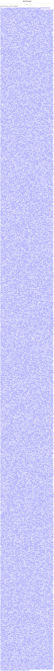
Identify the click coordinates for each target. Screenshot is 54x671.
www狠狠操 (29, 160)
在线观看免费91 (49, 481)
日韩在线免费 (14, 214)
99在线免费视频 (34, 102)
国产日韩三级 (9, 68)
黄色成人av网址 (28, 399)
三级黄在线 (40, 106)
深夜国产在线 (46, 148)
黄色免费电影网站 (13, 295)
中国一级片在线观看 (4, 219)
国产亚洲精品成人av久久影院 (13, 187)
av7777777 (34, 203)
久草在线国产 (15, 109)
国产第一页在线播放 (42, 20)
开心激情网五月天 (30, 367)
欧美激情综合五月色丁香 (24, 584)
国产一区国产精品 (48, 325)
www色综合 (30, 203)
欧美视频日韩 (17, 53)
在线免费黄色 (8, 436)
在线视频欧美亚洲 (24, 226)
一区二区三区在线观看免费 (32, 44)
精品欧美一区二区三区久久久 (33, 273)
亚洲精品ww (31, 498)
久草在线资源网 (45, 366)
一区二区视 (49, 221)
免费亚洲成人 (18, 535)
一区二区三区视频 (17, 294)
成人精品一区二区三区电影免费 (32, 145)
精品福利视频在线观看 (18, 446)
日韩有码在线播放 (35, 232)
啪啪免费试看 (15, 65)
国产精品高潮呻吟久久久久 (22, 187)
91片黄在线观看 (41, 478)
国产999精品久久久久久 (19, 636)
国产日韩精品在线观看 (37, 237)
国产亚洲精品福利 (21, 556)
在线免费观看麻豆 (27, 463)
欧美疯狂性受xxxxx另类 (31, 387)
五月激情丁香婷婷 (19, 51)
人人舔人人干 (28, 566)
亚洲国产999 (20, 109)
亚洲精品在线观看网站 (8, 66)
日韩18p (7, 140)
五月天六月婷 (35, 489)
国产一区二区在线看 (11, 314)
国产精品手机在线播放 (16, 33)
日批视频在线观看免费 (49, 465)
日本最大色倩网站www (47, 530)
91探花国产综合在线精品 (9, 409)
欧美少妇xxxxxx (37, 558)
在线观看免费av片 (38, 211)
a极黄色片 (25, 290)
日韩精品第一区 (25, 109)
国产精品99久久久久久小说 (8, 533)
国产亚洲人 (7, 283)
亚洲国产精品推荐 (47, 198)
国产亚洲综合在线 (31, 636)
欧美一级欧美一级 (14, 125)
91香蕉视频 (11, 616)
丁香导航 (34, 605)
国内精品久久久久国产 (43, 99)
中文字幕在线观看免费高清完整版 (20, 492)
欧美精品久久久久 (48, 230)
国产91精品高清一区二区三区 (30, 182)
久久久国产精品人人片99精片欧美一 (8, 145)
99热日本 (17, 625)
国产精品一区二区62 (24, 627)
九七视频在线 (41, 566)
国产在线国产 (13, 266)
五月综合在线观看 (50, 491)
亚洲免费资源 (42, 208)
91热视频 (45, 560)
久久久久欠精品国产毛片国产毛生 (25, 476)
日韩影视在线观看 (24, 369)
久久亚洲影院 (25, 533)
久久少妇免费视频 (25, 62)
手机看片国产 (29, 456)
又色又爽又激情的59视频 (31, 77)
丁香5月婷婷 (45, 195)
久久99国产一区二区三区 (41, 369)
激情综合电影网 (45, 529)
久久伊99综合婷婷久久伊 (33, 535)
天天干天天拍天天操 (35, 400)
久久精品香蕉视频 (13, 317)
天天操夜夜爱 (7, 388)
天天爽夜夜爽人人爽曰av (29, 68)
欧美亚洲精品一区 (39, 408)
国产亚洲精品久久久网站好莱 (16, 110)
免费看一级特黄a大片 (34, 463)
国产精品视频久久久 (36, 364)
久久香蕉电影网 (32, 53)
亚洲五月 (29, 147)
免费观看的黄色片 (6, 55)
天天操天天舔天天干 (13, 620)
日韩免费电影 (31, 236)
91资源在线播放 (3, 357)
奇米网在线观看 (14, 570)
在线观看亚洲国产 (18, 137)
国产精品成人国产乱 (34, 134)
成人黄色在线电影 (42, 307)
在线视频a (13, 22)
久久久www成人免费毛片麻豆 (17, 30)
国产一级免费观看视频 (14, 160)
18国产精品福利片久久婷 (46, 235)
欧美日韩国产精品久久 (19, 559)
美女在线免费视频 (29, 265)
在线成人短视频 (10, 414)
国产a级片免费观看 (32, 628)
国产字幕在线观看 (5, 461)
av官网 (30, 371)
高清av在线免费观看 (27, 16)
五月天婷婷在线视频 (24, 536)
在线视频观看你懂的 (35, 265)
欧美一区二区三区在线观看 (24, 329)
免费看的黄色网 (48, 205)
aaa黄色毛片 (28, 129)
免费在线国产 (12, 433)
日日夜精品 (20, 37)
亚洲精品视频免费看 (22, 532)
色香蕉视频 (6, 44)
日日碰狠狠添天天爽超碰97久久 (23, 392)
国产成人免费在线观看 (23, 45)
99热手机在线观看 (18, 281)
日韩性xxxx (45, 246)
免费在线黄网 (15, 613)
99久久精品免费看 (35, 582)
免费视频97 (30, 109)
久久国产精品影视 (20, 330)
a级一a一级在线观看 (48, 584)
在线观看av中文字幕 (37, 574)
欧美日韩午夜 (12, 53)
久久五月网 (2, 566)
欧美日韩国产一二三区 (40, 121)
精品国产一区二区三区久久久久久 (41, 125)
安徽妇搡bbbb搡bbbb (30, 142)
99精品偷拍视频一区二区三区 (46, 401)
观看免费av (10, 477)
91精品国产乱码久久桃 (41, 497)
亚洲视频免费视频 (44, 476)
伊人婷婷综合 (17, 45)
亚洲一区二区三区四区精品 (41, 50)
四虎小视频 (12, 56)
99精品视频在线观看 (46, 213)
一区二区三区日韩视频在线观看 (33, 623)
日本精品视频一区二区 (29, 555)
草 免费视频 (39, 476)
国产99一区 (19, 142)
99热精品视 (24, 348)
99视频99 (41, 556)
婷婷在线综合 (26, 631)
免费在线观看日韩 (30, 435)
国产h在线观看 (4, 45)
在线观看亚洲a (18, 101)
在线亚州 (6, 532)
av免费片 (11, 455)
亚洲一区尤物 (35, 630)
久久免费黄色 (32, 432)
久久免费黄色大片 (45, 568)
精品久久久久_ (42, 580)
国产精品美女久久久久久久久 (41, 76)
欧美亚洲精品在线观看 (12, 287)
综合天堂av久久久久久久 (15, 541)
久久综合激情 (17, 116)
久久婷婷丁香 (22, 402)
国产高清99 (19, 239)
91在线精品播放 (7, 548)
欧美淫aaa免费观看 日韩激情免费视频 (17, 291)
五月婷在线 (50, 620)
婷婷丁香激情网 (10, 122)
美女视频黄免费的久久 (42, 407)
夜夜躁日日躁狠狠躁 (16, 634)
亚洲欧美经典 (5, 246)
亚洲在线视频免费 (44, 379)
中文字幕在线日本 (7, 467)
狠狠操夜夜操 (18, 547)
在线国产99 (12, 64)
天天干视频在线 (30, 190)
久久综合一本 (38, 383)
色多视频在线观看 (34, 74)
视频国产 (15, 207)
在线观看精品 (30, 630)
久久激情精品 (44, 66)
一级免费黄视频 (18, 22)
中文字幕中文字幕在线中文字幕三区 (25, 225)
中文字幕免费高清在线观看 (7, 485)
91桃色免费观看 (45, 113)
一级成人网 (39, 477)
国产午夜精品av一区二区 (7, 218)
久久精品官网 (47, 123)
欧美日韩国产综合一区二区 (19, 517)
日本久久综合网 (4, 95)
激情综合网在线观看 (17, 148)
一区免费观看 (7, 462)
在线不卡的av (4, 68)
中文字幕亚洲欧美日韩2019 (7, 183)
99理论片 (4, 464)
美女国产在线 (15, 448)
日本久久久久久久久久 (39, 629)
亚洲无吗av (28, 48)
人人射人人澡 (16, 376)
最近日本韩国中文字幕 (27, 614)
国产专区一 (50, 229)
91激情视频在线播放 (13, 303)
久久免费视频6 (23, 486)
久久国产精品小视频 (25, 195)
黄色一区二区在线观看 (45, 182)
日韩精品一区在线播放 (23, 52)
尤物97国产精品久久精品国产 (35, 397)
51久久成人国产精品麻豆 (20, 604)
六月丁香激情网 (39, 202)
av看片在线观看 (44, 479)
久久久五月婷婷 (30, 217)
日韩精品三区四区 (30, 208)
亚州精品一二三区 (24, 561)
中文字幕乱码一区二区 (7, 476)
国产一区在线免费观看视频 (29, 193)
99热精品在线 (21, 353)
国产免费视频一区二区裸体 (38, 150)
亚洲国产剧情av (39, 297)
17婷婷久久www (22, 398)
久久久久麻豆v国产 (32, 355)
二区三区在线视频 (40, 609)
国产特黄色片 (45, 146)
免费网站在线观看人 (31, 619)
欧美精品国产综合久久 (43, 439)
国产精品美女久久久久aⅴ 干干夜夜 (27, 271)
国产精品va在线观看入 (20, 465)
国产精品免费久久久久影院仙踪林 (32, 384)
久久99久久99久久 (49, 127)
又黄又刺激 (42, 474)
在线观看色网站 (44, 563)
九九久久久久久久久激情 (21, 520)
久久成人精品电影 (50, 30)
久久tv (20, 70)
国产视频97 (42, 400)
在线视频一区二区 (38, 451)
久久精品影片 (24, 11)
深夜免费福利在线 (9, 50)
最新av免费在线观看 (19, 632)
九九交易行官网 (16, 242)
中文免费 (49, 359)
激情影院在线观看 (19, 348)
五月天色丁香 (40, 449)
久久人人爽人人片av (36, 185)
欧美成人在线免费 (45, 573)
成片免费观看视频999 (23, 568)
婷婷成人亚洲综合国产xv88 (18, 414)
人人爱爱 (18, 292)
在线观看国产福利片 (23, 72)
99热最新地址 (13, 130)
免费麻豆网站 (15, 409)
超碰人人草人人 (50, 388)
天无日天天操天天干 (8, 325)
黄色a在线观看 (20, 579)
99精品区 (48, 304)
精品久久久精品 (47, 48)
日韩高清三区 (7, 28)
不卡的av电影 (18, 263)
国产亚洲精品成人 (42, 616)
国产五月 (3, 234)
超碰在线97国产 (29, 624)
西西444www (17, 188)
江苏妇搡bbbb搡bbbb (22, 454)
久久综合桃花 (10, 147)
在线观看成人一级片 (3, 181)
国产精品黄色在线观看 (21, 581)
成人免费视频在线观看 (18, 63)
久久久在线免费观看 (10, 324)
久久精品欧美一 (20, 123)
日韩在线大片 (48, 228)
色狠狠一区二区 (31, 324)
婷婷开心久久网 (45, 581)
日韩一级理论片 (36, 114)
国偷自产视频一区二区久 (32, 115)
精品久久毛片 (17, 402)
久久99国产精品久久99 (7, 358)
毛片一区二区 (37, 457)
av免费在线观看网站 (23, 410)
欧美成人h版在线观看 (49, 39)
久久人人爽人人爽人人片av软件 (31, 43)
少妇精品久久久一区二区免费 (19, 96)
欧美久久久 (21, 370)
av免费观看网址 (11, 246)
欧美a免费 (33, 71)
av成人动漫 (25, 267)
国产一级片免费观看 (49, 43)
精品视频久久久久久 (35, 330)
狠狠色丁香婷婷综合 (27, 354)
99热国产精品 (27, 278)
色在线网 (37, 99)
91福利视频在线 (48, 132)
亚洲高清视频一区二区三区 (5, 127)
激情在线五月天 (14, 237)
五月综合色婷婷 (32, 117)
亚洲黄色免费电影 (41, 160)
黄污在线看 (27, 36)
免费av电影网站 (28, 188)
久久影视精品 (47, 519)
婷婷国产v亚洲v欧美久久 (24, 196)
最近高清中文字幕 (46, 363)
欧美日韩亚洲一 (21, 229)
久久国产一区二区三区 (20, 447)
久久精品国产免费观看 (15, 577)
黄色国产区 (2, 263)
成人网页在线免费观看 (22, 580)
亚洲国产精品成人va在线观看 (19, 58)
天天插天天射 (43, 311)
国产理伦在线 (18, 381)
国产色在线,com (23, 48)
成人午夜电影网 (12, 205)
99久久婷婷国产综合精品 (8, 519)
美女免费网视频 (4, 299)
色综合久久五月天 (41, 349)
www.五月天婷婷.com (8, 139)
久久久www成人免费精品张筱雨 (10, 154)
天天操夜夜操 (32, 13)
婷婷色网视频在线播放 (8, 24)
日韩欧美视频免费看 (3, 282)
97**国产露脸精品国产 (40, 271)
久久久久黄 (43, 364)
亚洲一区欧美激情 (5, 233)
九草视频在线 (10, 211)
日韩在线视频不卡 (3, 18)
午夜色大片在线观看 (39, 195)
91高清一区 (4, 159)
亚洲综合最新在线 (30, 470)
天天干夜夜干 (28, 293)
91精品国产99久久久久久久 (23, 379)
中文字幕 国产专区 (26, 94)
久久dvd (17, 185)
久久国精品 (8, 489)
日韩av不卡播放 (23, 75)
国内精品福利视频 (17, 621)
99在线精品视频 (40, 315)
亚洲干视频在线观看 (33, 351)
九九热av (31, 15)
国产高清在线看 (4, 49)
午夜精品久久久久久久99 (33, 94)
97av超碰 (38, 474)
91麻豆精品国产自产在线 (38, 631)
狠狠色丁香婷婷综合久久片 (9, 230)
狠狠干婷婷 (3, 601)
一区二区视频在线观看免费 (17, 313)
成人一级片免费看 (9, 357)
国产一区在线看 (41, 130)
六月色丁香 (29, 479)
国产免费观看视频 (27, 351)
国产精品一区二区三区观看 (44, 197)
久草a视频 (9, 94)
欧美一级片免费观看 (45, 432)
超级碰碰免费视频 (32, 383)
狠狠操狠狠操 (24, 38)
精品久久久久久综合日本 (32, 234)
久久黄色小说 (47, 452)
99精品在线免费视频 (19, 106)
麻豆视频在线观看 (9, 350)
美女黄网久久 (31, 481)
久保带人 (37, 149)
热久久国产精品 (47, 211)
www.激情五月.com (34, 350)
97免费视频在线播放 (37, 192)
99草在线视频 (6, 471)
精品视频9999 (24, 542)
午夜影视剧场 (43, 124)
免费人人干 (24, 382)
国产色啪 (20, 623)
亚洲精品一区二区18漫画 (6, 374)
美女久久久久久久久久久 (9, 210)
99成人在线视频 (13, 479)
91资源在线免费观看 (48, 109)
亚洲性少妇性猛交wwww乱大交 (24, 466)
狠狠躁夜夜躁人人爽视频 (25, 29)
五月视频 (33, 18)
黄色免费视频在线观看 (14, 42)
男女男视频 (8, 584)
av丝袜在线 (11, 558)
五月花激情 (12, 240)
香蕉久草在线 (12, 355)
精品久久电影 (37, 116)
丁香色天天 (5, 104)
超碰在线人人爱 (6, 195)
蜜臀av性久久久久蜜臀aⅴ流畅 (39, 391)
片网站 (24, 288)
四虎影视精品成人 (12, 182)
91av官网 (1, 23)
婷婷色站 (44, 279)
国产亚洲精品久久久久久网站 (42, 388)
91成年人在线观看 (25, 22)
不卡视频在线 (40, 360)
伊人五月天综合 (37, 611)
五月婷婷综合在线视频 (36, 320)
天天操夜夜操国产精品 (19, 69)
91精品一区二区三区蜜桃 (37, 32)
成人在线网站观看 (45, 151)
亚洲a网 (12, 207)
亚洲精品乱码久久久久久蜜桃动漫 (39, 123)
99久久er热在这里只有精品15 (23, 46)
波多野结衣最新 (48, 376)
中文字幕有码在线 (11, 551)
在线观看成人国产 (10, 363)
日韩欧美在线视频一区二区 (29, 73)
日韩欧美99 (31, 496)
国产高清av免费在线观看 (40, 100)
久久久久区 (26, 447)
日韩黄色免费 (29, 267)
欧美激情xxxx (17, 549)
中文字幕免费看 (15, 481)
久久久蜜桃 (45, 613)
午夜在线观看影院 (42, 52)
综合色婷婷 (2, 466)
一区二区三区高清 (23, 453)
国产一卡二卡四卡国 (41, 129)
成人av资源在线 (47, 494)
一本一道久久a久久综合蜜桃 (22, 320)
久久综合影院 (46, 302)
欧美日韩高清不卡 (16, 558)
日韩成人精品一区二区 (32, 132)
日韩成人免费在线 (17, 551)
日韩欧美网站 (46, 436)
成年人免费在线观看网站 (11, 111)
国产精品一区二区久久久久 (43, 463)
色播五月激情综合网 (22, 457)
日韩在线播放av (8, 618)
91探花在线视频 (11, 118)
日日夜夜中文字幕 (16, 16)
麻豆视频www (35, 411)
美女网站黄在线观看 (41, 550)
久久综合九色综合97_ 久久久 (34, 30)
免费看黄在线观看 (24, 224)
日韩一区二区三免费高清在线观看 (7, 391)
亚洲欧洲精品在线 (31, 294)
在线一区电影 (11, 31)
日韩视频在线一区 (48, 272)
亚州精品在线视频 (14, 40)
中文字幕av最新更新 (16, 375)
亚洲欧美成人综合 (21, 232)
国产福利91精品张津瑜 (9, 553)
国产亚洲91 (12, 107)
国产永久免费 (42, 537)
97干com (11, 296)
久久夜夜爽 (12, 475)
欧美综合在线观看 (49, 61)
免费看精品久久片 (28, 616)
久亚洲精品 (46, 268)
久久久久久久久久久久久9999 (47, 572)
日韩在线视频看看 (50, 153)
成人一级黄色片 (21, 481)
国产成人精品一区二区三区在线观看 (33, 439)
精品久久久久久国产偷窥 (42, 35)
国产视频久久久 (18, 74)
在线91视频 (31, 280)
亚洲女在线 (26, 556)
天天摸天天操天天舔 (45, 574)
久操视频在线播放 (28, 359)
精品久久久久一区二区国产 (35, 441)
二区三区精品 (10, 623)
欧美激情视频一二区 (49, 124)
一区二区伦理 (30, 414)
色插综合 (45, 453)
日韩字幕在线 (50, 461)
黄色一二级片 (11, 555)
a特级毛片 (7, 394)
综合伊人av (42, 54)
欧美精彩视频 (12, 584)
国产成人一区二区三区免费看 (42, 306)
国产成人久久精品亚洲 (6, 296)
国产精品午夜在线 (3, 77)
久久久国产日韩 (31, 574)
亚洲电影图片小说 (40, 295)
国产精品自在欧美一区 (49, 203)
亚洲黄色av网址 (45, 308)
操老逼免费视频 (32, 433)
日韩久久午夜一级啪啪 (29, 212)
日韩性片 (41, 402)
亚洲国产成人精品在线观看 (10, 204)
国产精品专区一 (11, 601)
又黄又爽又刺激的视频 (37, 124)
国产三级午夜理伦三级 (20, 411)
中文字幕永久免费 (12, 302)
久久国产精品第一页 (23, 621)
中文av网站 (15, 124)
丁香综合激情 (15, 357)
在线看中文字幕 (26, 199)
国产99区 (10, 30)
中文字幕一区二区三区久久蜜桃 (5, 99)
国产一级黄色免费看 (11, 560)
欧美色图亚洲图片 (26, 30)
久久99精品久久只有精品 (36, 604)
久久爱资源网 (23, 380)
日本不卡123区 (46, 315)
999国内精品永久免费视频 (24, 404)
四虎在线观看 (48, 570)
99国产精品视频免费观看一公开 (17, 310)
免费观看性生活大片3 (31, 519)
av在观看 (22, 10)
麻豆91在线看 (45, 17)
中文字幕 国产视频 (38, 499)
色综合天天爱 (49, 440)
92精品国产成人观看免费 (40, 48)
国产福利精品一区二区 (35, 552)
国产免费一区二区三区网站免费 (31, 484)
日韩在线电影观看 (32, 46)
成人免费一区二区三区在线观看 (42, 147)
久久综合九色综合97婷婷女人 (43, 521)
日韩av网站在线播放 (48, 537)
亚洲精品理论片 (11, 583)
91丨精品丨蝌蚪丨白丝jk (11, 267)
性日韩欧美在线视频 (15, 126)
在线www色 (38, 282)
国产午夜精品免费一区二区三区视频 (18, 365)
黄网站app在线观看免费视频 (43, 72)
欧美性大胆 (4, 398)
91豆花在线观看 (3, 101)
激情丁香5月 (26, 516)
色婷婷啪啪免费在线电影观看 (28, 279)
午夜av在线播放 (8, 186)
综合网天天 (51, 519)
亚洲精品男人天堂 (10, 572)
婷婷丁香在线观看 (33, 202)
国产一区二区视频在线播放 (36, 557)
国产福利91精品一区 (46, 389)
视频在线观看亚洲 (11, 54)
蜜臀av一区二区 (38, 182)
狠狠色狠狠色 (26, 481)
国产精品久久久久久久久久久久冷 (23, 611)
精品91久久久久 (13, 389)
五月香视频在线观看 (18, 355)
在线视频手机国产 (21, 270)
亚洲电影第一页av (46, 553)
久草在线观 (12, 529)
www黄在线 (31, 237)
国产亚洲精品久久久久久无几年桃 (16, 241)
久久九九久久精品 (5, 138)
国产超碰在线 (5, 200)
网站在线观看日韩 (15, 13)
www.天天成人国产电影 (17, 385)
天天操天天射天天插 (23, 470)
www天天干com (49, 219)
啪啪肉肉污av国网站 (16, 400)
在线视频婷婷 (17, 584)
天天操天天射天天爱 (40, 535)
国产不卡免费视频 (46, 629)
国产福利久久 (42, 149)
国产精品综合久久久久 (27, 125)
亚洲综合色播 (46, 53)
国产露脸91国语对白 (42, 409)
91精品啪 (37, 462)
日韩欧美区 (21, 119)
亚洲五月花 (32, 486)
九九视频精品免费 (43, 276)
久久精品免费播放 (21, 391)
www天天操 (10, 29)
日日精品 (14, 29)
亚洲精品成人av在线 (28, 66)
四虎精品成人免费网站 (8, 460)
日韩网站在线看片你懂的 (32, 369)
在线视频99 (46, 232)
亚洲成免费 (37, 571)
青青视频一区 (19, 223)
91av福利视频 (2, 61)
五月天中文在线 (24, 575)
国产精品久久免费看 (16, 39)
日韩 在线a (45, 481)
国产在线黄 (4, 307)
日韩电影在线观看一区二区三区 (37, 410)
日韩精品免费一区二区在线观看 (15, 11)
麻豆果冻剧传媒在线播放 (19, 209)
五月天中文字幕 (6, 317)
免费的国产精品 (9, 114)
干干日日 (44, 104)
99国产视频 (38, 381)
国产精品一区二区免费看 (11, 415)
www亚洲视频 (6, 120)
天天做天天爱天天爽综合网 (9, 366)
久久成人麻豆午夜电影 (6, 47)
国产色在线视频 (8, 393)
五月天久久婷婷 (9, 483)
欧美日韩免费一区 (29, 521)
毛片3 (49, 122)
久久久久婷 (46, 162)
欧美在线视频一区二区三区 (17, 312)
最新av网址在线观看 (29, 223)
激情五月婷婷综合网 (40, 284)
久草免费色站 (19, 220)
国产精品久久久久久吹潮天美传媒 (27, 478)
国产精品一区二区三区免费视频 (37, 141)
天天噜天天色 (38, 468)
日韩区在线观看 (8, 291)
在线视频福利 (26, 275)
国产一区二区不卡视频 (16, 290)
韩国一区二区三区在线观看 (30, 520)
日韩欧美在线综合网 (26, 180)
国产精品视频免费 (13, 399)
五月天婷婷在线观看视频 (19, 276)
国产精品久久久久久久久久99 (23, 285)
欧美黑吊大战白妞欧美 (29, 326)
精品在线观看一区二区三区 (13, 70)
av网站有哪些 (23, 222)
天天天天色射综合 (15, 32)
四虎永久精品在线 (34, 204)
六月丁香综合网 (30, 124)
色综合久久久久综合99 (31, 457)
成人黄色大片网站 (18, 567)
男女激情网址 (46, 450)
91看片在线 (18, 204)
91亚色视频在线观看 (18, 306)
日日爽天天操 (30, 290)
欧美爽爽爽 (43, 96)
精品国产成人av (47, 121)
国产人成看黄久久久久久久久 (40, 46)
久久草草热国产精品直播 (48, 116)
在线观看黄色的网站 (27, 560)
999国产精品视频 (17, 64)
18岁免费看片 (49, 442)
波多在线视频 (2, 227)
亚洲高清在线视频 (30, 69)
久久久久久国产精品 (30, 38)
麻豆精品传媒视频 (36, 162)
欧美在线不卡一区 (30, 283)
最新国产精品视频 (50, 201)
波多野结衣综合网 (49, 365)
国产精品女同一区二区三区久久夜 (20, 624)
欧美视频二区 (9, 126)
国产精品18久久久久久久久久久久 (35, 572)
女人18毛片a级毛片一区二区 (11, 380)
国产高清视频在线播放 (13, 472)
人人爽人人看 (7, 499)
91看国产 (35, 477)
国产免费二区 (39, 47)
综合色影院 (31, 390)
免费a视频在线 (49, 56)
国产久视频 (41, 146)
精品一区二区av (45, 359)
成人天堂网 (43, 614)
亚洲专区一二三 (45, 110)
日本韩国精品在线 (16, 397)
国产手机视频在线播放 (30, 243)
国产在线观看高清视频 (4, 31)
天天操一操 (2, 522)
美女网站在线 (4, 162)
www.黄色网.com (42, 241)
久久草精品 (35, 305)
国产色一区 (7, 468)
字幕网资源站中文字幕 (22, 456)
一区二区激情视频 (7, 17)
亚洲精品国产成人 (18, 277)
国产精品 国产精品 (3, 457)
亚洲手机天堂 (10, 318)
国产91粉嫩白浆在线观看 (27, 210)
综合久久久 (7, 70)
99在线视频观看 (45, 569)
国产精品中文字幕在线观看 (19, 146)
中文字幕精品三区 (38, 627)
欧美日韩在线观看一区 (33, 138)
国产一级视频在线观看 (7, 27)
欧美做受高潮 (29, 582)
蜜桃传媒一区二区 (19, 94)
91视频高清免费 (19, 553)
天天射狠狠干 (7, 205)
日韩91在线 (6, 23)
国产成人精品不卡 (5, 527)
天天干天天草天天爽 (44, 627)
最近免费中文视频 (19, 289)
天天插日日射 (21, 360)
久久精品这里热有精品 (42, 15)
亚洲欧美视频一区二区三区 (21, 488)
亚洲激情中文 (34, 538)
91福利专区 (39, 278)
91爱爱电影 (43, 551)
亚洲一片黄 (46, 373)
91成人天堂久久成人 (11, 150)
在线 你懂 (23, 206)
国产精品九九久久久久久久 (43, 94)
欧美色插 (6, 122)
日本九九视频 (28, 350)
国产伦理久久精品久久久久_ (27, 306)
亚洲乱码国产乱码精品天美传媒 (31, 622)
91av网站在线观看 (24, 190)
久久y (1, 55)
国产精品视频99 (4, 491)
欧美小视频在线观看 (27, 158)
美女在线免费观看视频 (44, 224)
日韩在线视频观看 (15, 477)
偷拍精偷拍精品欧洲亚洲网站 (22, 620)
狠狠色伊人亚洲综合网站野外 (13, 619)
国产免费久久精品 (18, 369)
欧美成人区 (43, 468)
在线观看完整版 (20, 105)
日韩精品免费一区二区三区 (10, 452)
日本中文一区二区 (38, 578)
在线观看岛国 (30, 22)
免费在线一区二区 (47, 322)
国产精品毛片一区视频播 (42, 398)
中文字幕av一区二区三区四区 (7, 224)
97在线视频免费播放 (40, 494)
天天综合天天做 (23, 268)
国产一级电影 (36, 601)
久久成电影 (9, 95)
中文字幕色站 (30, 122)
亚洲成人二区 (48, 292)
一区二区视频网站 (14, 612)
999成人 (20, 135)
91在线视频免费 (27, 325)
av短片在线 (23, 292)
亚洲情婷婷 (4, 272)
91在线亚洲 (34, 224)
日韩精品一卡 (7, 535)
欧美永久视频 (49, 34)
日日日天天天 (42, 10)
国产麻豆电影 (31, 615)
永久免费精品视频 (11, 624)
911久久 (36, 106)
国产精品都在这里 (41, 488)
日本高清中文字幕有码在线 (20, 43)
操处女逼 (11, 226)
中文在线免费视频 (27, 235)
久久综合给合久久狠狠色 (17, 161)
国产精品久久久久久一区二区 (31, 121)
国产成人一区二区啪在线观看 (39, 65)
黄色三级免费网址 (18, 140)
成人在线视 (33, 559)
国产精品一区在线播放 (33, 153)
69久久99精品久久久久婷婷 (20, 129)
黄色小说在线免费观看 (41, 632)
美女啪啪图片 (26, 236)
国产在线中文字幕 (28, 315)
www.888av (2, 135)
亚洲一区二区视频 (29, 480)
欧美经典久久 (36, 516)
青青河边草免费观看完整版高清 (32, 266)
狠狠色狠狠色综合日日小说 (44, 63)
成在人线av (36, 405)
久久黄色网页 (39, 126)
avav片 (14, 325)
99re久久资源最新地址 (13, 37)
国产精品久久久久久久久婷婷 (42, 622)
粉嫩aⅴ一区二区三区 (12, 129)
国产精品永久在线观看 (18, 191)
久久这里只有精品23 (7, 625)
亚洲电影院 (51, 456)
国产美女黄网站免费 (13, 232)
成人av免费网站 (28, 552)
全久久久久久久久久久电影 (45, 610)
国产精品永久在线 (31, 627)
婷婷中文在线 (45, 95)
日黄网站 (45, 189)
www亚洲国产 (36, 487)
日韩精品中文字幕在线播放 (11, 323)
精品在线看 (32, 270)
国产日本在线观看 (33, 27)
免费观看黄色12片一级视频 (12, 440)
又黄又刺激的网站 (13, 535)
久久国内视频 (34, 156)
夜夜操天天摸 (18, 287)
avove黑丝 (13, 136)
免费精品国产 (17, 66)
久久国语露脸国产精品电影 (38, 279)
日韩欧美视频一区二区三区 (17, 464)
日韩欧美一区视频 (43, 283)
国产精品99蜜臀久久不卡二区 (15, 14)
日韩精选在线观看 (32, 195)
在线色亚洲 (26, 234)
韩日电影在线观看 (29, 221)
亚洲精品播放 (12, 526)
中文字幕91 (31, 197)
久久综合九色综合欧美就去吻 (27, 137)
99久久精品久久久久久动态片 (9, 100)
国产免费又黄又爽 (10, 162)
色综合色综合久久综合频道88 (39, 218)
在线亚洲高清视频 (3, 365)
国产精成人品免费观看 (14, 36)
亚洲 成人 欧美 (34, 396)
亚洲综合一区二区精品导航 (19, 578)
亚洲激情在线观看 (26, 363)
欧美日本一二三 (11, 561)
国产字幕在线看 (13, 263)
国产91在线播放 (42, 466)
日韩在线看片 (49, 635)
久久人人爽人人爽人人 (16, 212)
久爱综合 (7, 288)
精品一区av (24, 293)
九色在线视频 (16, 100)
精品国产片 (41, 161)
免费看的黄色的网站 (4, 129)
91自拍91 (14, 223)
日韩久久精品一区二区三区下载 (9, 319)
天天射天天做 (4, 217)
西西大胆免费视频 (22, 438)
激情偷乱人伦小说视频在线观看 (7, 152)
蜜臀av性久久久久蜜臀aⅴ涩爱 (42, 485)
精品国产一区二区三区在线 (19, 158)
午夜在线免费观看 (3, 458)
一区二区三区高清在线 (5, 295)
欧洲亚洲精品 (39, 153)
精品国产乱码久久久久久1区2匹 (44, 291)
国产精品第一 (51, 367)
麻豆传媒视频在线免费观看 (39, 11)
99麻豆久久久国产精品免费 (28, 518)
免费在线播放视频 (47, 391)
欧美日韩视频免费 (10, 486)
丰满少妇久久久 (17, 221)
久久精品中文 (12, 468)
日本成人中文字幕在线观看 (18, 321)
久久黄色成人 (47, 119)
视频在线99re (48, 399)
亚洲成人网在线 (40, 603)
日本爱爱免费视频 (27, 362)
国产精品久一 (50, 180)
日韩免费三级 (25, 323)
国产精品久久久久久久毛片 (24, 608)
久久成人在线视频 (31, 482)
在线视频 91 (45, 145)
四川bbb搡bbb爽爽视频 (27, 289)
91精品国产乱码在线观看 (26, 286)
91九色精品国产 (34, 39)
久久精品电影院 (9, 481)
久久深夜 (7, 348)
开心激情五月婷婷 (13, 443)
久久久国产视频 (47, 149)
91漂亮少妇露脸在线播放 (16, 224)
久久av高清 (43, 604)
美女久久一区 (4, 309)
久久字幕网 (7, 583)
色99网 (48, 26)
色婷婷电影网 (23, 395)
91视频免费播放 (42, 301)
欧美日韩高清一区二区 (35, 148)
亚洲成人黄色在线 (35, 146)
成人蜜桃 (34, 263)
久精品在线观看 (17, 227)
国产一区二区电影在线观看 (34, 466)
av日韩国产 (10, 435)
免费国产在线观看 (9, 518)
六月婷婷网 (16, 246)
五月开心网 (17, 56)
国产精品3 (28, 606)
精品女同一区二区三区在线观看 (9, 480)
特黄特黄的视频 (49, 270)
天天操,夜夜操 (27, 292)
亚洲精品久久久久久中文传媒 (32, 467)
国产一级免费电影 (45, 229)
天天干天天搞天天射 (35, 354)
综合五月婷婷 (28, 39)
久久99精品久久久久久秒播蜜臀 (46, 136)
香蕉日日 (25, 69)
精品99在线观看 (48, 486)
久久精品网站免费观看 (13, 437)
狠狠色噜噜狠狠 (38, 554)
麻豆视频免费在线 (23, 297)
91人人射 (12, 408)
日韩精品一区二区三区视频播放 (45, 19)
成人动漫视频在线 (26, 445)
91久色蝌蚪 (12, 359)
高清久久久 (10, 628)
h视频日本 (13, 73)
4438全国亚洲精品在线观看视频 (28, 310)
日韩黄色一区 (24, 194)
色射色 (3, 557)
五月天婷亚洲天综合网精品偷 (27, 281)
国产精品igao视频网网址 (11, 265)
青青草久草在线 (39, 135)
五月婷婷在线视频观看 (43, 571)
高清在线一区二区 (19, 315)
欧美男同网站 (15, 35)
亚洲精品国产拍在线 (44, 415)
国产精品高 (39, 140)
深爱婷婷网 (44, 153)
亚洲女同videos (34, 49)
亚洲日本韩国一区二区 (4, 223)
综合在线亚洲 (45, 406)
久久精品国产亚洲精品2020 (39, 42)
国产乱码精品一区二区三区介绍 (38, 268)
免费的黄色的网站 (14, 449)
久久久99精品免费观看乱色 (24, 549)
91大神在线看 (9, 197)
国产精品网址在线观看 (8, 326)
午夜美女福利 (38, 452)
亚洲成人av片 (15, 439)
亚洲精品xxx (34, 357)
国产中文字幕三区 (20, 199)
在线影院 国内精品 (4, 324)
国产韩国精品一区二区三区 (11, 520)
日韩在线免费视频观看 (36, 10)
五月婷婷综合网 (49, 188)
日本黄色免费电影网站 (15, 476)
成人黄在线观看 (40, 217)
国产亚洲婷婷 (48, 550)
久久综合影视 (43, 71)
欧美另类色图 (20, 120)
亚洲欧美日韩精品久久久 (42, 350)
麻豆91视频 (7, 529)
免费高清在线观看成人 (4, 121)
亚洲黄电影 (11, 286)
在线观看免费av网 (10, 385)
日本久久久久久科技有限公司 (23, 458)
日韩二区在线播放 (20, 368)
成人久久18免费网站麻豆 (36, 54)
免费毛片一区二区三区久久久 (43, 615)
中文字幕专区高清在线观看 (26, 40)
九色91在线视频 (16, 623)
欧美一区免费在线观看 (39, 495)
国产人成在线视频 (31, 415)
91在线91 (33, 374)
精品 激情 (24, 408)
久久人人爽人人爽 (11, 23)
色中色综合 (19, 552)
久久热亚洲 (13, 143)
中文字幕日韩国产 (19, 571)
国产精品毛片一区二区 (22, 298)
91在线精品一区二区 (38, 433)
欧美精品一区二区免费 (22, 357)
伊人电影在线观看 (31, 45)
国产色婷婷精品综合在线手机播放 (29, 269)
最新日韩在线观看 (16, 606)
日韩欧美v (5, 300)
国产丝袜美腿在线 (13, 195)
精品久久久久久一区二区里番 (26, 104)
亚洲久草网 (23, 601)
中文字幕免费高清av (43, 219)
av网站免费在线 (28, 47)
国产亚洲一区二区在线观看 (37, 390)
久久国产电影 (30, 34)
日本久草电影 (33, 606)
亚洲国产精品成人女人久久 (48, 611)
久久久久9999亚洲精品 (26, 63)
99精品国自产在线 (33, 133)
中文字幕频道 (48, 387)
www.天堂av (11, 117)
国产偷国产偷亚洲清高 (24, 371)
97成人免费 (9, 45)
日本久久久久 (40, 25)
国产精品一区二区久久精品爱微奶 (11, 279)
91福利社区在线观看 (38, 131)
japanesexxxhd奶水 (13, 635)
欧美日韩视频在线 (25, 314)
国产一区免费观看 (6, 463)
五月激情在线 (14, 484)
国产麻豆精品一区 (32, 571)
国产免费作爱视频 (10, 490)
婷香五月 (48, 398)
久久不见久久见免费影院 (13, 527)
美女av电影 (37, 413)
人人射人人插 (21, 56)
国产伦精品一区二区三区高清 (5, 106)
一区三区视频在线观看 (27, 441)
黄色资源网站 (11, 60)
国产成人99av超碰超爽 (13, 215)
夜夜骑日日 (27, 626)
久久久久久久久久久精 (10, 198)
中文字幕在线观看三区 (25, 602)
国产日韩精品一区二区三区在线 (13, 454)
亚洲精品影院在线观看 (32, 440)
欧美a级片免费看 (24, 215)
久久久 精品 (10, 121)
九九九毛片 (36, 223)
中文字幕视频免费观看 (30, 26)
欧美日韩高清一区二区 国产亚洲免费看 (29, 50)
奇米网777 (43, 107)
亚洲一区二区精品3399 (19, 236)
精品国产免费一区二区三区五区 (41, 440)
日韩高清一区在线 (30, 321)
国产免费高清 (21, 607)
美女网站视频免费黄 (46, 137)
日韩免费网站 (21, 21)
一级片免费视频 (47, 215)
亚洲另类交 (15, 435)
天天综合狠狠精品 (39, 363)
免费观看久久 (4, 267)
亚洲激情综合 (51, 40)
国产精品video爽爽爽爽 (13, 288)
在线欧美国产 (5, 155)
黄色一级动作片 (17, 566)
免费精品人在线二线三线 (32, 323)
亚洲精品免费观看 (19, 267)
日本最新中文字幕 (5, 118)
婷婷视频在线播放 (12, 51)
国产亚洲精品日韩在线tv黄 (5, 64)
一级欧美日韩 (15, 386)
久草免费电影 (49, 283)
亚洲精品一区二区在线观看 (15, 10)
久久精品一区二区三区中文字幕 (20, 384)
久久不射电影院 (20, 279)
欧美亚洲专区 (18, 317)
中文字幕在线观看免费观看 (35, 201)
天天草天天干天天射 (34, 104)
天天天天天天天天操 (35, 328)
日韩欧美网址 (49, 68)
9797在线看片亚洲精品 (7, 449)
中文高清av (7, 225)
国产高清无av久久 (39, 113)
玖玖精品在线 (50, 362)
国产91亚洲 (39, 239)
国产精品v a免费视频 (31, 450)
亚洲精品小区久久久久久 (10, 378)
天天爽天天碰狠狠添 (15, 141)
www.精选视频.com (20, 201)
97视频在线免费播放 (50, 370)
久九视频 (40, 122)
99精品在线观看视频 (5, 622)
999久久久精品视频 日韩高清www (19, 211)
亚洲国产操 (17, 145)
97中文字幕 (44, 460)
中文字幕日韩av (11, 376)
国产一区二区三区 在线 (49, 54)
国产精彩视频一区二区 (16, 57)
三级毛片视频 (21, 203)
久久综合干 (50, 273)
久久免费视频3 (18, 159)
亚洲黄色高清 (50, 631)
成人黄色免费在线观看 (42, 188)
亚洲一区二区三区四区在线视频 (33, 72)
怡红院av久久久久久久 (5, 406)
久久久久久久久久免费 (40, 115)
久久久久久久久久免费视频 (20, 156)
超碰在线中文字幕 (41, 223)
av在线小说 (34, 238)
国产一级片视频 (50, 568)
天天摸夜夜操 (29, 320)
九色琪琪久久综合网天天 (33, 154)
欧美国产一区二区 (44, 22)
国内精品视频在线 (18, 283)
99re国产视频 (50, 569)
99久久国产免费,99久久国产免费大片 (9, 43)
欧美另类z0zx (31, 33)
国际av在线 (18, 12)
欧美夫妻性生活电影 (42, 370)
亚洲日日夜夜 (17, 563)
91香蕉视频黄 (39, 56)
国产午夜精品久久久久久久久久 (20, 526)
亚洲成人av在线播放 (32, 58)
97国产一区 (40, 384)
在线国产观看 (20, 361)
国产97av (44, 295)
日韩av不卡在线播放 (13, 105)
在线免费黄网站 (10, 299)
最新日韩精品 (29, 472)
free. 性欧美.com (12, 348)
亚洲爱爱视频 (4, 439)
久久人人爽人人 (35, 288)
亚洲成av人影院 (3, 494)
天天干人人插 (5, 454)
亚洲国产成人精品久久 (38, 183)
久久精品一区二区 (37, 527)
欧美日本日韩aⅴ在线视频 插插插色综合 (39, 24)
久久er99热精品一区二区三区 (29, 274)
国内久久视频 (24, 220)
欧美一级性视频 (34, 111)
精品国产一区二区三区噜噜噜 (19, 546)
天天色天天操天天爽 (37, 97)
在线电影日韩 (15, 217)
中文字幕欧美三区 (10, 439)
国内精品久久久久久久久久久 (48, 120)
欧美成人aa (32, 391)
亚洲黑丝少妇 (34, 609)
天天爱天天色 (39, 238)
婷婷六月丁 (19, 380)
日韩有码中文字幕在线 (8, 109)
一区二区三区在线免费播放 (25, 155)
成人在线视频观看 (18, 378)
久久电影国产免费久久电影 (46, 499)
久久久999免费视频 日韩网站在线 (9, 75)
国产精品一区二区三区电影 (31, 51)
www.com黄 (3, 549)
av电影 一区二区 (7, 37)
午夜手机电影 (47, 462)
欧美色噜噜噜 (40, 467)
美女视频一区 (45, 495)
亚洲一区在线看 (24, 142)
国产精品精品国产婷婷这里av (43, 493)
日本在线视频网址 (17, 543)
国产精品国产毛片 (21, 463)
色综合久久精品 (37, 152)
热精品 (39, 312)
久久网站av (21, 475)
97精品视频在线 (6, 437)
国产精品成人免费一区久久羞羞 (40, 228)
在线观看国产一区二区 (17, 296)
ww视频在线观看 (21, 440)
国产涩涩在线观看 (32, 554)
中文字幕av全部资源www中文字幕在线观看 (9, 364)
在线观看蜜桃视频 (8, 577)
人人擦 (19, 124)
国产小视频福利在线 (38, 18)
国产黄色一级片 (34, 210)
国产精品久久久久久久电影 (16, 62)
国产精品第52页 (35, 488)
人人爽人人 (12, 19)
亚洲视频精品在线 (37, 542)
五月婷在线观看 (46, 141)
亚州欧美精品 (50, 281)
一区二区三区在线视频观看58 (8, 35)
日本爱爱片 (31, 449)
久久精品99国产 (16, 60)
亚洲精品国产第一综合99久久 (18, 362)
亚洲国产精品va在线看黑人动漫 (20, 521)
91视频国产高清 (13, 101)
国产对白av (12, 402)
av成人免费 (40, 220)
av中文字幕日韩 (42, 456)
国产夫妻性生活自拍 (30, 460)
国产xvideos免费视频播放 (27, 71)
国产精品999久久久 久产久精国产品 (8, 387)
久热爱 (28, 280)
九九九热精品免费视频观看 (39, 584)
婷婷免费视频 (16, 203)
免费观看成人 (43, 156)
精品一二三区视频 (46, 101)
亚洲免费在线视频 (44, 140)
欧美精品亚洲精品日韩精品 (16, 307)
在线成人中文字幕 (10, 124)
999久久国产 (21, 531)
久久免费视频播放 (27, 201)
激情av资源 (26, 440)
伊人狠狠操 (2, 205)
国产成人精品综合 (48, 606)
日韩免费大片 (22, 49)
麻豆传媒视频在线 (37, 33)
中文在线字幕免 (35, 540)
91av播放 (20, 233)
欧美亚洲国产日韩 (13, 127)
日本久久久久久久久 (47, 236)
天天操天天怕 (42, 109)
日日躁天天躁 (22, 274)
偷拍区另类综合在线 (41, 411)
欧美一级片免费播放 (30, 57)
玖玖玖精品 (27, 558)
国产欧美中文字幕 (34, 313)
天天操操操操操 (4, 243)
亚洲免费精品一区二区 (36, 437)
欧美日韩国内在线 (34, 382)
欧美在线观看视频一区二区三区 (25, 102)
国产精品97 (39, 327)
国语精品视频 (50, 204)
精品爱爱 (36, 559)
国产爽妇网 (8, 273)
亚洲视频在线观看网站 (22, 246)
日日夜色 (5, 414)
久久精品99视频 (26, 455)
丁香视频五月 (43, 43)
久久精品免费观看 (18, 118)
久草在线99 (48, 409)
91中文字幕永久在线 (15, 352)
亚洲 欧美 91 (26, 132)
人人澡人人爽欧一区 (8, 580)
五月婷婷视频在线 (5, 318)
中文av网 (38, 465)
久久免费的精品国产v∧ (39, 541)
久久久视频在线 (7, 19)
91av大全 (46, 42)
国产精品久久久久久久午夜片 (21, 388)
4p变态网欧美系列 (28, 156)
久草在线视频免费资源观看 (21, 499)
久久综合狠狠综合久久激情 (37, 34)
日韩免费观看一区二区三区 (46, 263)
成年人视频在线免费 (44, 45)
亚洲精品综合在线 (25, 327)
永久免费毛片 (30, 544)
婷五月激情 (41, 162)
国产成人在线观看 (14, 186)
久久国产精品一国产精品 (17, 15)
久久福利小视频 (3, 41)
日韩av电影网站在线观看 (33, 55)
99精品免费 (39, 156)
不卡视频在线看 (6, 524)
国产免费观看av (39, 406)
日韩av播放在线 (16, 26)
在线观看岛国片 (21, 354)
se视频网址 (38, 224)
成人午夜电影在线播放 (35, 219)
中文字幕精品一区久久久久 (41, 277)
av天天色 (12, 188)
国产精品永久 (4, 380)
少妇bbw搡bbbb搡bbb (20, 564)
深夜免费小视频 (33, 289)
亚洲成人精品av (17, 19)
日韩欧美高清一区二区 (17, 616)
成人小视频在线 (14, 371)
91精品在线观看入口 (23, 606)
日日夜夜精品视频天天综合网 (8, 434)
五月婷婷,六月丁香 (9, 629)
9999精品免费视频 (25, 17)
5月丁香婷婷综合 (36, 625)
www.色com (45, 390)
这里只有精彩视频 (30, 268)
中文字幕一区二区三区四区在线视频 (14, 196)
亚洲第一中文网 (37, 117)
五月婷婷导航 (10, 285)
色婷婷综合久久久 (37, 193)
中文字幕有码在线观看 (16, 608)
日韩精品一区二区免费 (18, 542)
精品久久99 (42, 602)
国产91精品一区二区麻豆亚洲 (18, 455)
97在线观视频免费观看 (8, 608)
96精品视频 (4, 270)
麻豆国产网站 (47, 100)
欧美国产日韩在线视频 (33, 360)
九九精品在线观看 (46, 296)
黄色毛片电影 (33, 48)
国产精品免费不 (30, 477)
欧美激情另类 (18, 28)
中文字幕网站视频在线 (39, 13)
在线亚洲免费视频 (7, 36)
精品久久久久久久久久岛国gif (15, 268)
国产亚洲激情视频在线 (13, 524)
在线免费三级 (41, 148)
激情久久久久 (40, 448)
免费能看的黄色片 (6, 39)
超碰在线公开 (35, 231)
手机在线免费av (50, 404)
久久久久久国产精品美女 (36, 221)
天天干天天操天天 (16, 518)
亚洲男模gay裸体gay (20, 214)
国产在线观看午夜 (15, 218)
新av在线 (15, 553)
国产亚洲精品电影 (5, 623)
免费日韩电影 (28, 388)
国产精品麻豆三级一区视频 (46, 396)
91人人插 (38, 533)
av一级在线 (4, 207)
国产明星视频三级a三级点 (12, 181)
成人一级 (3, 277)
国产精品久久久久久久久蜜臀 (46, 527)
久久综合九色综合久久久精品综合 (43, 621)
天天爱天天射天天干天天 (38, 142)
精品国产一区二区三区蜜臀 (18, 216)
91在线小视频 (29, 437)
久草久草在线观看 (18, 544)
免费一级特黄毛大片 (6, 635)
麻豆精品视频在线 (41, 385)
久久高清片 (16, 210)
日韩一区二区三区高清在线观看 (23, 24)
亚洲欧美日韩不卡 (19, 38)
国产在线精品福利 (10, 15)
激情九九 (44, 75)
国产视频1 (6, 435)
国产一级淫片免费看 (49, 76)
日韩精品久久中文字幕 (24, 634)
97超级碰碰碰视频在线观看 (7, 119)
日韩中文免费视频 (19, 323)
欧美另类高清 (24, 435)
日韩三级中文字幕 (15, 179)
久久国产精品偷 (44, 221)
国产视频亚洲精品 (28, 576)
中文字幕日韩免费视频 (48, 567)
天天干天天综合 (18, 450)
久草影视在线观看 (8, 62)
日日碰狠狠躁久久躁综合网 (15, 582)
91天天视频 (16, 555)
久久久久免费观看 (40, 362)
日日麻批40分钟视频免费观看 (25, 60)
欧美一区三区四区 (34, 438)
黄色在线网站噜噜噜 (26, 527)
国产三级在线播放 (17, 190)
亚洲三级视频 (22, 626)
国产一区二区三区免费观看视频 (23, 237)
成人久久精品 (38, 300)
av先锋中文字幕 (26, 117)
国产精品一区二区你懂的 (6, 180)
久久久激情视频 (7, 263)
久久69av (45, 623)
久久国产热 (12, 321)
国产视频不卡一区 (42, 526)
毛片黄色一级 (36, 549)
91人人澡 (12, 45)
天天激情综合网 (47, 634)
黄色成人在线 (18, 234)
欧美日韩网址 (39, 289)
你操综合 (19, 490)
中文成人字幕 (4, 74)
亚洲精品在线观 (43, 321)
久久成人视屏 (29, 393)
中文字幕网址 (41, 322)
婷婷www (51, 482)
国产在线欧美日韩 (35, 616)
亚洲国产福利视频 (6, 14)
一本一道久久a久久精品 (45, 471)
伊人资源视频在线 (4, 113)
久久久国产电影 (34, 453)
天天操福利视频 (46, 400)
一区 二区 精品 (47, 466)
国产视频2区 (36, 15)
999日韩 (32, 28)
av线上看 (21, 540)
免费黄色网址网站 (38, 415)
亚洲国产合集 (5, 294)
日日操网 (42, 611)
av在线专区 (51, 29)
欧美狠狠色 (2, 577)
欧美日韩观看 (6, 450)
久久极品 (25, 143)
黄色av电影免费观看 (5, 351)
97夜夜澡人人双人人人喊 (27, 31)
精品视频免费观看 (44, 159)
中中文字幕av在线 (38, 401)
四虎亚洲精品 (12, 374)
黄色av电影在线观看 (29, 317)
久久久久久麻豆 (16, 316)
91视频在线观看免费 (24, 294)
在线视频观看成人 (41, 266)
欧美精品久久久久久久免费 (8, 26)
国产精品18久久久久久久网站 (10, 234)
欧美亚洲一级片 (44, 612)
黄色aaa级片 (30, 540)
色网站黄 (45, 26)
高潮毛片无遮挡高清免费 (47, 297)
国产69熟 (20, 539)
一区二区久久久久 (33, 277)
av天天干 (40, 635)
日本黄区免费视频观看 (25, 547)
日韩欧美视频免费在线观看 (10, 567)
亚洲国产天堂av (26, 368)
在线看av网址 (13, 395)
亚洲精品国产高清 (23, 243)
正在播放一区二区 (32, 629)
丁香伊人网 (4, 542)
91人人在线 (46, 130)
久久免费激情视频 (49, 184)
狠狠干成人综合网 (5, 561)
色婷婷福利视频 (38, 395)
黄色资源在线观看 (11, 446)
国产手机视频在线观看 (19, 516)
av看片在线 (11, 362)
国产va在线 (8, 101)
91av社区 (6, 601)
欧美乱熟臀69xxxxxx (23, 44)
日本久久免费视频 (10, 104)
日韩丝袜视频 (26, 546)
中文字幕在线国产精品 (26, 37)
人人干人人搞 (51, 493)
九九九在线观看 (6, 281)
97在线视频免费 (36, 301)
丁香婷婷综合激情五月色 (17, 121)
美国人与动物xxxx (13, 489)
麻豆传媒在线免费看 (29, 186)
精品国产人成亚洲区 (30, 205)
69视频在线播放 (38, 520)
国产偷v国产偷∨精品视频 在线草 (38, 567)
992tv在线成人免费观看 (26, 152)
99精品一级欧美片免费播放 (18, 31)
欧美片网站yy (13, 238)
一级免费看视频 (12, 388)
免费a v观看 (31, 119)
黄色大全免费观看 (22, 242)
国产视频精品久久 (26, 133)
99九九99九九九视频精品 (13, 473)
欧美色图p (28, 524)
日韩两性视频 (35, 492)
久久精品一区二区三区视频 (42, 157)
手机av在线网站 (41, 496)
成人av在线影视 (36, 377)
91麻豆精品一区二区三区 (30, 222)
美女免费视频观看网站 (40, 215)
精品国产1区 (11, 278)
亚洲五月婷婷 (48, 46)
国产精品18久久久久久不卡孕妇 (27, 241)
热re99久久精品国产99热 (10, 190)
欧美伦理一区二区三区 (34, 139)
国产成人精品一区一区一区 (26, 313)
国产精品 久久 (32, 578)
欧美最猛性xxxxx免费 (17, 498)
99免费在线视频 (9, 229)
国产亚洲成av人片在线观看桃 (26, 557)
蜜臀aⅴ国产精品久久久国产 (10, 549)
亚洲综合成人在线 (20, 275)
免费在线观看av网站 (38, 59)
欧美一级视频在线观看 (9, 469)
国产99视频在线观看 (37, 435)
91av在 (29, 159)
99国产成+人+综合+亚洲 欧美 (18, 629)
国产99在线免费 (8, 496)
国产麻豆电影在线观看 (34, 607)
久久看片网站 (39, 356)
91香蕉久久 (4, 582)
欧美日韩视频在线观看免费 (20, 182)
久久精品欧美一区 (39, 264)
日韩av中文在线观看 (38, 77)
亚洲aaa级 (19, 40)
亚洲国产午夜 (39, 618)
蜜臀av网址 (46, 362)
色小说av (39, 112)
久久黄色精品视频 (40, 98)
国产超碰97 (14, 12)
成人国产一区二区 (9, 630)
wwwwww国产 (38, 71)
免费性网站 (42, 119)
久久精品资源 (2, 28)
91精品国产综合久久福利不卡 (40, 108)
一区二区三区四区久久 (34, 25)
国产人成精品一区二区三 (45, 233)
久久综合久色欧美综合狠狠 (5, 115)
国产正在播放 (32, 413)
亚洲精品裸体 (38, 206)
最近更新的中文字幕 (23, 316)
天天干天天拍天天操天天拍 (19, 442)
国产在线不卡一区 (46, 74)
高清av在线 (39, 41)
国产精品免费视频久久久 (6, 149)
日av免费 (35, 470)
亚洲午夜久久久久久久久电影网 (42, 138)
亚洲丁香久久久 (45, 525)
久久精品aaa (26, 209)
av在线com (28, 580)
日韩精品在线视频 (40, 318)
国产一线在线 (47, 29)
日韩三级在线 (41, 394)
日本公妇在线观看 (8, 237)
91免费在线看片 (47, 558)
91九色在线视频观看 (22, 432)
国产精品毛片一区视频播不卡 (23, 610)
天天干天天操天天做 (28, 103)
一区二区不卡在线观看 (50, 277)
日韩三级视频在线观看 (8, 349)
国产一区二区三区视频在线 (37, 308)
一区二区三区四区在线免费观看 (31, 98)
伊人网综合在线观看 (29, 526)
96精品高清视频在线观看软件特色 (47, 60)
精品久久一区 (12, 28)
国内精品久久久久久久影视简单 (24, 35)
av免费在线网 (17, 44)
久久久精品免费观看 (19, 614)
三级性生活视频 (14, 552)
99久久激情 (42, 116)
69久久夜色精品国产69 (15, 329)
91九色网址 (31, 567)
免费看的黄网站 (20, 459)
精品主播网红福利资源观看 (44, 328)
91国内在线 (35, 217)
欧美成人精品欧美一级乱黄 (43, 199)
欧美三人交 (43, 327)
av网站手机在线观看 (26, 413)
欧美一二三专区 (17, 297)
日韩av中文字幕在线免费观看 (11, 377)
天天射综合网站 (11, 138)
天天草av (47, 367)
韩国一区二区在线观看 (19, 67)
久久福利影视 (30, 200)
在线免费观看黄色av (7, 208)
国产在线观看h (37, 569)
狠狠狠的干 (23, 616)
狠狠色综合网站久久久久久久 (38, 583)
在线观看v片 (24, 223)
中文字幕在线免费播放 (36, 402)
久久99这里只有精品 (33, 129)
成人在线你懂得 (43, 520)
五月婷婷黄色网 (22, 198)
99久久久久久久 (48, 348)
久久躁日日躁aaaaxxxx (12, 213)
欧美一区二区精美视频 (29, 573)
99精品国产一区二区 (14, 539)
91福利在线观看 (14, 275)
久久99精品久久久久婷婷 (6, 56)
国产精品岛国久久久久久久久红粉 (47, 105)
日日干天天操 (27, 495)
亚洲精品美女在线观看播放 (5, 569)
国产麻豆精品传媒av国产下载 (32, 101)
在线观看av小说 (11, 148)
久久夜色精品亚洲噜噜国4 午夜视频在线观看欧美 (29, 471)
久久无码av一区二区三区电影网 (21, 34)
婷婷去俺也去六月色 (42, 144)
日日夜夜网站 (19, 489)
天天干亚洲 (37, 20)
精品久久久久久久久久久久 (46, 300)
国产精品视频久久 (6, 67)
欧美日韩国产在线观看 (48, 115)
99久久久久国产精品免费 (7, 382)
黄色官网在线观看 (34, 325)
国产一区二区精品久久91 (22, 439)
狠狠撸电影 (47, 523)
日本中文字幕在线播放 (40, 133)
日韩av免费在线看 (42, 127)
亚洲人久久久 (26, 138)
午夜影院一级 (44, 56)
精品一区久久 (14, 368)
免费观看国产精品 (15, 494)
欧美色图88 (26, 322)
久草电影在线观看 (41, 489)
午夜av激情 (6, 446)
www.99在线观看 (29, 194)
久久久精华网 (26, 434)
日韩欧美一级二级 (38, 31)
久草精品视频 (50, 576)
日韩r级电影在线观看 (10, 97)
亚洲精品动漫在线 (3, 143)
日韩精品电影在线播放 (24, 468)
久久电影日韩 (45, 142)
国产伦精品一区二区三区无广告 (42, 608)
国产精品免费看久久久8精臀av (22, 207)
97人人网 (46, 456)
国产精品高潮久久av (18, 554)
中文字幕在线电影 (24, 61)
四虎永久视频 (18, 395)
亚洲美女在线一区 (48, 382)
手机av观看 (7, 53)
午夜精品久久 (48, 20)
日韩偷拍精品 (20, 462)
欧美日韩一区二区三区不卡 (7, 25)
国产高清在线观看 (3, 96)
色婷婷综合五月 (33, 107)
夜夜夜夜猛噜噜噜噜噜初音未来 (44, 288)
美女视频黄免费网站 (40, 382)
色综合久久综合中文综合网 (28, 123)
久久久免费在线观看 (26, 183)
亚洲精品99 (23, 317)
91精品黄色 (20, 114)
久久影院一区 (32, 495)
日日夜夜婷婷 (7, 107)
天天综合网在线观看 (6, 381)
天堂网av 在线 (17, 198)
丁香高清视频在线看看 (47, 150)
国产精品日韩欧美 (30, 575)
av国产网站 (42, 446)
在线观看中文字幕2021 (25, 551)
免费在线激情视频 (19, 534)
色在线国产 (15, 391)
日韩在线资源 (45, 281)
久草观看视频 (51, 268)
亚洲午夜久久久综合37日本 (15, 436)
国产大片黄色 (31, 144)
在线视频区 (17, 475)
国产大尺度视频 (33, 242)
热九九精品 (12, 610)
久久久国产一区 (21, 574)
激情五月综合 (14, 199)
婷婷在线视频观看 (20, 127)
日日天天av (50, 265)
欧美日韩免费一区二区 (28, 238)
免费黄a (23, 315)
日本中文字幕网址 (35, 436)
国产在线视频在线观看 (35, 456)
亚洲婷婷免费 (21, 562)
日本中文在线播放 (5, 302)
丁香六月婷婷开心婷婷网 (34, 240)
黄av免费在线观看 (21, 42)
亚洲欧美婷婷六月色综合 (35, 293)
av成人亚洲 (34, 194)
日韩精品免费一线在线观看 (45, 441)
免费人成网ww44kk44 (28, 232)
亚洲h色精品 (35, 278)
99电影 (39, 471)
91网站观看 (22, 138)
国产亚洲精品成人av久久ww (20, 603)
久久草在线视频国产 (22, 32)
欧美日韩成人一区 (50, 628)
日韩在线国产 (28, 134)
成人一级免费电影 (35, 160)
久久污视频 (41, 114)
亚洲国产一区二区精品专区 (20, 305)
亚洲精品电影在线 (15, 229)
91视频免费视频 (50, 17)
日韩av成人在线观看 (43, 152)
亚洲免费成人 (27, 179)
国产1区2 (23, 110)
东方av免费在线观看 (44, 378)
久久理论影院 (2, 553)
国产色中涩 (29, 52)
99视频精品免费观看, (9, 609)
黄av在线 (6, 179)
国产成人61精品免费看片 (35, 63)
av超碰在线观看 (48, 96)
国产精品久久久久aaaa (44, 320)
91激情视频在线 (49, 231)
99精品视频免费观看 (31, 562)
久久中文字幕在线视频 (25, 161)
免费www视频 (50, 392)
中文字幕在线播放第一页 (8, 401)
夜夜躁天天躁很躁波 (12, 411)
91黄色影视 (48, 532)
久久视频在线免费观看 (36, 109)
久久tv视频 (8, 610)
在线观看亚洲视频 (15, 531)
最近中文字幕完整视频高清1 (22, 437)
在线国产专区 (36, 469)
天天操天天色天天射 (12, 228)
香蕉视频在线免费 (20, 322)
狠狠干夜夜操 (13, 106)
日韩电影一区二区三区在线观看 (13, 76)
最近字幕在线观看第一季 (48, 27)
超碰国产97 (32, 527)
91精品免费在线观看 (8, 448)
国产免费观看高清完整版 (22, 524)
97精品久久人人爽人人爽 (4, 488)
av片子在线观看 (36, 526)
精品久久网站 (21, 184)
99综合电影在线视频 (49, 155)
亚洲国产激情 (14, 95)
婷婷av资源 (35, 485)
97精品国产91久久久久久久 (20, 389)
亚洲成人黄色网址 (43, 275)
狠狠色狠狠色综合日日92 (9, 153)
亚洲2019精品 (2, 354)
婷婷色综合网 (22, 66)
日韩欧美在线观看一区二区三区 (43, 480)
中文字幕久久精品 (9, 386)
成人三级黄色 (37, 285)
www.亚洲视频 (21, 99)
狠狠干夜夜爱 (2, 154)
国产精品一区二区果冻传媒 (7, 617)
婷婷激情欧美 (29, 303)
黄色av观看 (46, 528)
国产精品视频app (26, 284)
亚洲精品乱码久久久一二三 (22, 472)
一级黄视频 (33, 523)
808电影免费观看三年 (17, 300)
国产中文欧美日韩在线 (20, 130)
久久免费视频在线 (23, 530)
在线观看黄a (24, 191)
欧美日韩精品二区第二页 (33, 349)
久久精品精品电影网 (30, 356)
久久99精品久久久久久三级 (6, 10)
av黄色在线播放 (17, 367)
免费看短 (2, 403)
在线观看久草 (32, 292)
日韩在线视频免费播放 (20, 136)
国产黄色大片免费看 (12, 185)
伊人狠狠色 (34, 227)
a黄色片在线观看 (16, 52)
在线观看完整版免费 (17, 478)
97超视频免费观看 (5, 51)
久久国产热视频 (47, 394)
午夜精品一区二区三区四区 (20, 325)
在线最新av (34, 151)
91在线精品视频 (21, 13)
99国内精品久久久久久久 (39, 619)
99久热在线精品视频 (10, 146)
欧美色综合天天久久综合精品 (46, 278)
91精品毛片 (39, 194)
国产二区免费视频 (18, 202)
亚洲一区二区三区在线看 (24, 33)
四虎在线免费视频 (38, 105)
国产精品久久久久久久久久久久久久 (37, 246)
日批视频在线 (29, 54)
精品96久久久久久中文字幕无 (43, 180)
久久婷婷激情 (4, 316)
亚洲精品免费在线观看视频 (39, 243)
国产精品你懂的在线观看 (8, 57)
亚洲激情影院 (42, 272)
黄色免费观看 (30, 185)
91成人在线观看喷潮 (18, 77)
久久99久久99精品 (40, 633)
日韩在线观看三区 (35, 287)
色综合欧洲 (44, 458)
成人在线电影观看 (47, 354)
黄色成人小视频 (39, 263)
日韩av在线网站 (7, 48)
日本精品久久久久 (49, 186)
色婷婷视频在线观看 (29, 32)
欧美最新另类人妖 (28, 112)
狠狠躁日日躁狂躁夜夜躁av (45, 403)
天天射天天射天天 (39, 75)
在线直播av (48, 275)
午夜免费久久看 (11, 432)
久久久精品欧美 (43, 312)
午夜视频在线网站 (51, 126)
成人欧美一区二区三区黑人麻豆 (45, 374)
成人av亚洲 (11, 144)
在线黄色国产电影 (17, 117)
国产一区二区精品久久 (16, 349)
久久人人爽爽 (17, 522)
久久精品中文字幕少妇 (29, 110)
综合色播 (28, 444)
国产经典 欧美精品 (42, 490)
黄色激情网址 (12, 517)
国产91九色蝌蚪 (36, 208)
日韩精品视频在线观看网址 (38, 329)
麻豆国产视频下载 (48, 129)
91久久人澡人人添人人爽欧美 (46, 557)
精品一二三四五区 (14, 525)
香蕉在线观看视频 (34, 524)
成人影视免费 (31, 329)
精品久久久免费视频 (3, 76)
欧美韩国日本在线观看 (30, 11)
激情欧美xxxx (37, 294)
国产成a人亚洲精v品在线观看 (32, 61)
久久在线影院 (33, 399)
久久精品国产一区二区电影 (35, 96)
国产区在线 (43, 558)
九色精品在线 (22, 308)
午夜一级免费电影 (37, 119)
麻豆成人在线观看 (10, 308)
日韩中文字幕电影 (10, 217)
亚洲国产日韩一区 (24, 12)
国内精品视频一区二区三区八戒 (10, 231)
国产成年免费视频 (50, 377)
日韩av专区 (27, 192)
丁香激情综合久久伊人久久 (26, 135)
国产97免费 (38, 412)
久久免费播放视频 (22, 485)
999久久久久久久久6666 (42, 231)
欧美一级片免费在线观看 (40, 357)
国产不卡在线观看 (10, 18)
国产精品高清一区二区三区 (47, 70)
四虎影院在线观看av (47, 65)
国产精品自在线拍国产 (43, 30)
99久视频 (17, 266)
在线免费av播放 (21, 179)
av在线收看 (20, 630)
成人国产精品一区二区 (20, 537)
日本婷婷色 (35, 603)
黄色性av (42, 211)
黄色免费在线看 (4, 94)
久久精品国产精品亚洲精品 (45, 397)
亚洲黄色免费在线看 (26, 25)
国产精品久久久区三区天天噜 (45, 298)
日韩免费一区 (35, 35)
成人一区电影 (19, 435)
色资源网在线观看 (50, 189)
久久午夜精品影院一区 (32, 386)
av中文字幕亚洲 (29, 528)
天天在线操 (22, 394)
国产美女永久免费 (28, 18)
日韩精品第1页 (26, 360)
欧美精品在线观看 (31, 285)
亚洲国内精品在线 (37, 442)
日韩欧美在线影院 (48, 293)
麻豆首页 (31, 455)
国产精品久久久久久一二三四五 (37, 613)
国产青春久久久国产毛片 (23, 477)
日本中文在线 (24, 160)
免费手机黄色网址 (44, 117)
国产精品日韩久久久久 (8, 574)
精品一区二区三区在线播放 (36, 375)
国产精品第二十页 (21, 449)
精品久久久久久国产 (18, 314)
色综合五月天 (38, 568)
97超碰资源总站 (28, 357)
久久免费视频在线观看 (26, 277)
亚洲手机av (44, 433)
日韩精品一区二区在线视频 (42, 620)
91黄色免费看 (27, 42)
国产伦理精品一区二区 (41, 226)
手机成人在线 (24, 489)
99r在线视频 (27, 398)
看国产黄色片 (40, 553)
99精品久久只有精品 (24, 443)
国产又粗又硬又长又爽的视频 (15, 48)
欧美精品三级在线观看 (14, 466)
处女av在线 (10, 459)
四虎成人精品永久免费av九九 (5, 612)
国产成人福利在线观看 (29, 364)
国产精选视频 (15, 630)
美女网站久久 (24, 162)
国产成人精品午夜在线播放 (25, 373)
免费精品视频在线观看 (35, 16)
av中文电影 (49, 517)
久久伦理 (5, 216)
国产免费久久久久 (42, 240)
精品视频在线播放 (39, 281)
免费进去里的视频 (8, 369)
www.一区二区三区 (13, 581)
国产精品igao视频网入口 (39, 450)
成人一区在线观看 (12, 116)
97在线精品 (26, 574)
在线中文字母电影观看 (49, 327)
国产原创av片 (31, 631)
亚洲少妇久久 (28, 635)
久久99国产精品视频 (45, 546)
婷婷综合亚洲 (21, 16)
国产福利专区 (38, 614)
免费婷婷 (40, 601)
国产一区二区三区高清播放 (37, 23)
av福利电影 (36, 157)
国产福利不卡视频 (17, 104)
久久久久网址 (29, 453)
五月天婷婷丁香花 (49, 630)
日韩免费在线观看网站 (41, 186)
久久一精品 (41, 377)
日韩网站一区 (47, 200)
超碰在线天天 (5, 29)
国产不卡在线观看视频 (14, 462)
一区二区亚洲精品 (33, 363)
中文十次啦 (8, 42)
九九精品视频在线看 (12, 488)
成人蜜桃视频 (30, 633)
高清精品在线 (34, 135)
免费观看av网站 (3, 379)
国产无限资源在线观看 (39, 581)
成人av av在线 (50, 195)
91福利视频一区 (27, 391)
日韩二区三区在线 (46, 556)
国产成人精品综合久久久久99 (27, 464)
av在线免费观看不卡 (28, 604)
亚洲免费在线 (13, 180)
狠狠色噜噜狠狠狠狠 (14, 496)
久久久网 (15, 609)
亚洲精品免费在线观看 (41, 210)
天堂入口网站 (51, 112)
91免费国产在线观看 (10, 543)
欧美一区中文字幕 (12, 281)
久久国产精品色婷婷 (28, 402)
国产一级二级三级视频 (25, 383)
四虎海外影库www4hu (33, 284)
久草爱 (20, 264)
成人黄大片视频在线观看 (32, 229)
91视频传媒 (50, 330)
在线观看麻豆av (3, 629)
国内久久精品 (32, 42)
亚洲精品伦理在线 (24, 450)
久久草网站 (38, 128)
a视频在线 (39, 396)
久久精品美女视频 (22, 409)
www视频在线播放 (37, 45)
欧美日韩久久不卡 (29, 328)
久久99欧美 (38, 37)
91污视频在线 (41, 623)
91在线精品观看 (25, 324)
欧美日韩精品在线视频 (42, 630)
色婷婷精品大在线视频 (25, 144)
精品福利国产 (40, 104)
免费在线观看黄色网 (18, 583)
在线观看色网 (50, 194)
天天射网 (10, 219)
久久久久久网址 (4, 265)
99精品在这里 (23, 108)
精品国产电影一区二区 (44, 33)
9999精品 (33, 475)
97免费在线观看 (46, 118)
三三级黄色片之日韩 (14, 99)
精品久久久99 (12, 492)
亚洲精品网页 (26, 58)
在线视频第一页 (18, 149)
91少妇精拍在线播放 (43, 404)
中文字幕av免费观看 (31, 116)
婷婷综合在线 (23, 622)
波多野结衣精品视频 (31, 319)
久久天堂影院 (48, 448)
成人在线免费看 (23, 221)
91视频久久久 (38, 371)
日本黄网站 (24, 356)
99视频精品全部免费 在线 (9, 133)
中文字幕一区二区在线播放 (44, 561)
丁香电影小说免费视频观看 (28, 299)
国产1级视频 (50, 307)
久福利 (46, 271)
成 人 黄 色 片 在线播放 (20, 238)
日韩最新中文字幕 (44, 371)
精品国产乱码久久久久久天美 (36, 225)
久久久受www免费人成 (9, 264)
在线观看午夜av (35, 521)
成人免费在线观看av (38, 460)
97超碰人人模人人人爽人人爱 (47, 451)
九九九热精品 (23, 148)
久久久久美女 (17, 319)
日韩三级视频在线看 (10, 46)
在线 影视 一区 (2, 190)
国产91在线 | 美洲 (27, 607)
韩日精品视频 (17, 468)
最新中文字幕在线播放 (24, 20)
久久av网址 (26, 97)
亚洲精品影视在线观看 (7, 539)
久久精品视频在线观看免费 (10, 497)
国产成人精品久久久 (48, 535)
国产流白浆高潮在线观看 (26, 233)
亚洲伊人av (25, 120)
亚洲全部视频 (50, 152)
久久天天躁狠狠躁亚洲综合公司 (20, 497)
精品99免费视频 (13, 222)
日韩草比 (26, 229)
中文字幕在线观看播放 (5, 370)
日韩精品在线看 (32, 462)
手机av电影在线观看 (19, 132)
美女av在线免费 (37, 634)
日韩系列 (34, 300)
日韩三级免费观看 (25, 544)
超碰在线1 (49, 528)
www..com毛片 (34, 306)
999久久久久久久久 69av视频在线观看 (18, 219)
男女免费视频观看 (35, 550)
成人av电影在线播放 (29, 301)
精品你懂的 (42, 207)
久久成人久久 (34, 147)
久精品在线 (39, 538)
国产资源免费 (39, 352)
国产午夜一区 (40, 389)
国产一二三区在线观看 (4, 278)
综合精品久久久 (41, 303)
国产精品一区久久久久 (34, 566)
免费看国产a (24, 121)
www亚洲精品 (6, 116)
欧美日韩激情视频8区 (45, 106)
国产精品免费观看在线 (38, 57)
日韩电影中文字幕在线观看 (30, 118)
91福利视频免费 (15, 460)
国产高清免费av (13, 396)
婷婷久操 (35, 356)
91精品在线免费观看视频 (42, 316)
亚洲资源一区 (20, 527)
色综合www (44, 179)
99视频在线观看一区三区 (38, 366)
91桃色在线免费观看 (40, 325)
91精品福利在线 (9, 447)
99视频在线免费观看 (9, 65)
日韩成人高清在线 (44, 579)
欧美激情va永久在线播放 (22, 387)
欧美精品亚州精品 (7, 631)
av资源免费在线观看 (48, 154)
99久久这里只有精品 (19, 111)
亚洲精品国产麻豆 (44, 68)
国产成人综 (16, 54)
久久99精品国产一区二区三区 (22, 208)
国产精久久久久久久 (23, 227)
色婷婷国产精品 (20, 609)
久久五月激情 (16, 193)
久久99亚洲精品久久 (3, 59)
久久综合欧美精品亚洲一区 (7, 312)
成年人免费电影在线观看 (12, 206)
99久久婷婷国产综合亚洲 (6, 311)
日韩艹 (46, 307)
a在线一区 (50, 368)
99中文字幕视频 (30, 162)
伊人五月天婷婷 (38, 348)
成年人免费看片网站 (33, 56)
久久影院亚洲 (5, 400)
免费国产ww (35, 186)
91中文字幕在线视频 (42, 12)
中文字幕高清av (4, 372)
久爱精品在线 (42, 265)
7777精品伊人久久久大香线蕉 (39, 236)
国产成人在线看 (9, 493)
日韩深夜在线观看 (29, 530)
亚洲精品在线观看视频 (13, 55)
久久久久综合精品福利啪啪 (14, 115)
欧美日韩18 (25, 189)
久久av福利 (6, 213)
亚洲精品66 (19, 215)
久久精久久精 (28, 148)
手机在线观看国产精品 (42, 365)
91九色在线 (33, 125)
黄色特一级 (14, 538)
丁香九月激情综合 (42, 205)
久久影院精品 (50, 378)
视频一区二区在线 (22, 36)
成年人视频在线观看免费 (38, 573)
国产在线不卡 (19, 95)
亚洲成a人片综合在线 (25, 498)
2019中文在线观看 (5, 554)
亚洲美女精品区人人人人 (38, 481)
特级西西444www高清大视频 (23, 619)
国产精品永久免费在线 (6, 241)
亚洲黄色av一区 (39, 17)
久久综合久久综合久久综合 (45, 38)
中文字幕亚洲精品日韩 (42, 445)
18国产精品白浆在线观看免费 (39, 443)
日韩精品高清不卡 (3, 46)
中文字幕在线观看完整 (14, 298)
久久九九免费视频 (10, 453)
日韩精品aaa (37, 374)
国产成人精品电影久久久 (25, 139)
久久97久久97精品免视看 (29, 65)
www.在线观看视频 (42, 16)
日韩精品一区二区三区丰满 (15, 112)
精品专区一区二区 (30, 361)
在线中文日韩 (25, 386)
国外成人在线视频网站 (13, 201)
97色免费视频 (34, 327)
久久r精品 (43, 348)
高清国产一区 (33, 408)
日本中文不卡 (47, 218)
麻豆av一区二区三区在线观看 (13, 444)
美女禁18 (47, 282)
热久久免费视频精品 (32, 618)
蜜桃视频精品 (12, 614)
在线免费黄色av (29, 538)
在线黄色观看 (45, 624)
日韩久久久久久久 (33, 149)
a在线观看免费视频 (10, 191)
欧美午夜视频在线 (45, 289)
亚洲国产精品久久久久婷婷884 (21, 479)
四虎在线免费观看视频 (27, 127)
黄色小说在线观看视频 (17, 144)
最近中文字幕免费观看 (38, 324)
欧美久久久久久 (48, 357)
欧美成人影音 (4, 385)
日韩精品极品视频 (23, 39)
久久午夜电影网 (44, 455)
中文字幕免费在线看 (6, 142)
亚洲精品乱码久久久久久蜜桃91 (15, 536)
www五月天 (2, 153)
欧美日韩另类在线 (16, 360)
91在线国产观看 (16, 192)
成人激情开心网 (35, 496)
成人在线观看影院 (20, 55)
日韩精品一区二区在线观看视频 (26, 436)
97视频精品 (27, 128)
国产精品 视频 (21, 372)
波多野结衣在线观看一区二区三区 (11, 301)
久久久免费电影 (21, 218)
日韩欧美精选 (24, 51)
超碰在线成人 (8, 523)
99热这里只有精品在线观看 (12, 134)
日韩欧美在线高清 (10, 498)
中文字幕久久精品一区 (15, 404)
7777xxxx (15, 610)
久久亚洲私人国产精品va (18, 441)
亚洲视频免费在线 (30, 492)
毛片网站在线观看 (3, 363)
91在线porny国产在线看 (4, 269)
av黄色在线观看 (28, 438)
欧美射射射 (43, 41)
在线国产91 (34, 281)
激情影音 (41, 437)
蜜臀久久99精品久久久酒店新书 (11, 220)
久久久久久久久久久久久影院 (29, 136)
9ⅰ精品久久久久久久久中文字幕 (33, 376)
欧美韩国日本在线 (24, 244)
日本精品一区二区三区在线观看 (29, 353)
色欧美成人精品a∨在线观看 (41, 132)
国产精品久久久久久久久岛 (5, 492)
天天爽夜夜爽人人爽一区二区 (7, 184)
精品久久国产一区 (36, 528)
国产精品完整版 (22, 352)
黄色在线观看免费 (7, 402)
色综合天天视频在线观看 (24, 122)
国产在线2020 (38, 311)
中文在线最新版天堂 (17, 471)
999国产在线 (21, 151)
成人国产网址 (27, 13)
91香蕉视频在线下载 (28, 302)
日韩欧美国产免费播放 (33, 546)
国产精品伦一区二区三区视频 (29, 130)
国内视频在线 (50, 113)
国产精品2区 (18, 399)
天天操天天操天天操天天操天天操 (13, 372)
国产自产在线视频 (5, 546)
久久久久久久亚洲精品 (13, 611)
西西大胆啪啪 (26, 525)
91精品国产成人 (12, 137)
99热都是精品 (20, 618)
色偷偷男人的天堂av (35, 158)
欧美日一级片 (44, 498)
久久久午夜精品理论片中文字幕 (8, 193)
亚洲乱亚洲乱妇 (13, 499)
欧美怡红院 (14, 628)
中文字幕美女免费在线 (8, 212)
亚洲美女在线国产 (46, 264)
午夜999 (23, 103)
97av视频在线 (4, 58)
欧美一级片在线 (16, 434)
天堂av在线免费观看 (45, 47)
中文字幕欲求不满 (8, 110)
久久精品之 (14, 326)
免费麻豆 (41, 296)
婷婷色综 (21, 59)
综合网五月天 (2, 194)
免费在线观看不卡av (36, 197)
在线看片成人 (46, 478)
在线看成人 (2, 44)
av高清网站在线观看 (38, 570)
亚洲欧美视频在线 (22, 406)
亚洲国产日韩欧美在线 (11, 77)
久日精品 (40, 458)
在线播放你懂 (42, 393)
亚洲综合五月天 (29, 489)
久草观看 (46, 265)
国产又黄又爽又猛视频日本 (16, 576)
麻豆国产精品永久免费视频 (46, 31)
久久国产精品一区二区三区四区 (15, 17)
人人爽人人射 (12, 442)
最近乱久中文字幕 (16, 350)
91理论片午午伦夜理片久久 (38, 299)
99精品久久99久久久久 (6, 303)
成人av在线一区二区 (23, 280)
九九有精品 (48, 156)
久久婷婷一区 (42, 29)
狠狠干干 (7, 293)
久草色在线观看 (36, 367)
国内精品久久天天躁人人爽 (12, 474)
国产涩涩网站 (2, 468)
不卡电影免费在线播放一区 (10, 236)
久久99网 (14, 25)
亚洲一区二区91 (29, 95)
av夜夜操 (7, 60)
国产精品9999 (11, 471)
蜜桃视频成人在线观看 (5, 530)
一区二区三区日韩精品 (49, 193)
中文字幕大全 (9, 313)
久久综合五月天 (35, 312)
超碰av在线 (32, 183)
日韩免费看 (18, 59)
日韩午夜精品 (43, 225)
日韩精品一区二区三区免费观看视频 (42, 242)
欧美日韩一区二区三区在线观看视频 (11, 564)
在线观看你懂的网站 (17, 230)
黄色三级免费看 (22, 126)
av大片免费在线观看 (40, 27)
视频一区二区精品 (8, 188)
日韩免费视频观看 (36, 447)
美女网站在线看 (3, 368)
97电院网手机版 (36, 326)
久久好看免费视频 (35, 309)
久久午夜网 (21, 210)
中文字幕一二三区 (3, 483)
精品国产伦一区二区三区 (26, 140)
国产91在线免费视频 (30, 191)
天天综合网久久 (9, 494)
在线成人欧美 (47, 62)
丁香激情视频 (29, 226)
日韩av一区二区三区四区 (39, 198)
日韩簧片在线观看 (8, 328)
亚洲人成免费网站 (33, 444)
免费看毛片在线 (48, 311)
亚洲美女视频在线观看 (27, 105)
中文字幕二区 (18, 443)
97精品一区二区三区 (23, 319)
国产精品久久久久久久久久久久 (37, 137)
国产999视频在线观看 (31, 570)
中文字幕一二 (19, 286)
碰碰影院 (34, 530)
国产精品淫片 (23, 263)
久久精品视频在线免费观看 (30, 108)
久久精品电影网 (8, 307)
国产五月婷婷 (41, 280)
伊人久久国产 (33, 371)
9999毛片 (34, 264)
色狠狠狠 (50, 366)
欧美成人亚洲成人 (4, 313)
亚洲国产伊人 (15, 153)
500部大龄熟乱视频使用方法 (33, 209)
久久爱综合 (43, 227)
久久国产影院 (40, 101)
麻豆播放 (26, 203)
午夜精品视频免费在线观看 (37, 414)
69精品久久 (32, 549)
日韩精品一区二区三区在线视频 (16, 27)
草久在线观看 (43, 477)
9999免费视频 (7, 495)
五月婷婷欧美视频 (34, 388)
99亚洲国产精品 (35, 365)
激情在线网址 (5, 54)
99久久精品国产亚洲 (46, 408)
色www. (11, 39)
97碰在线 (25, 99)
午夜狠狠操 (45, 44)
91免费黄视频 (48, 460)
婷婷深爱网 (10, 102)
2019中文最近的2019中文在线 (38, 317)
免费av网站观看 (11, 269)
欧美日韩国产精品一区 (27, 111)
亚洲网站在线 (46, 402)
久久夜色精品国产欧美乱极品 (40, 486)
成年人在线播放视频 (9, 579)
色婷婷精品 (22, 53)
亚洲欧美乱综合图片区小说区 (40, 21)
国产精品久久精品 (29, 565)
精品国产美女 (8, 41)
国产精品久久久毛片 (49, 226)
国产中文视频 (26, 218)
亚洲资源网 (44, 532)
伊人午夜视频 (23, 538)
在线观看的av (10, 400)
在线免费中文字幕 (34, 40)
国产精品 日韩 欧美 (37, 531)
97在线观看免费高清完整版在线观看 (23, 154)
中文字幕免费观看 (16, 370)
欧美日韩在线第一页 (5, 472)
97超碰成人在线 (41, 548)
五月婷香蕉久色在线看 (8, 613)
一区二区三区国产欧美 (16, 197)
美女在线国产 (37, 454)
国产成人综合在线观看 (46, 352)
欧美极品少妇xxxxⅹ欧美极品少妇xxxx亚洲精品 (8, 451)
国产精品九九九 (6, 540)
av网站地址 (48, 179)
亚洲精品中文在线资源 (33, 184)
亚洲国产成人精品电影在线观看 (34, 275)
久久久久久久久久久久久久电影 (27, 239)
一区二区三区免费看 (10, 356)
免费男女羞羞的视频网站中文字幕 (43, 313)
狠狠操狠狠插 (5, 211)
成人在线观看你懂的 (24, 535)
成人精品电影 (22, 112)
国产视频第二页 (20, 358)
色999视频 (39, 551)
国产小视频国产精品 (27, 214)
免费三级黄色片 (24, 264)
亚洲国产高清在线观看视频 (16, 68)
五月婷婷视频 (15, 285)
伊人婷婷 (26, 409)
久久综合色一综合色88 (25, 381)
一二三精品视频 (32, 611)
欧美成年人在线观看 (27, 96)
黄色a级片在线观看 (7, 383)
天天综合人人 (39, 51)
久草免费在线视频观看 (25, 615)
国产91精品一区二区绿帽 (32, 282)
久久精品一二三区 (27, 483)
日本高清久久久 (3, 40)
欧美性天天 (47, 459)
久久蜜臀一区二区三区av (47, 59)
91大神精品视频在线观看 (46, 103)
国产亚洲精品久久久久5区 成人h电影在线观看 (33, 181)
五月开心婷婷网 (42, 367)
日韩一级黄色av (3, 378)
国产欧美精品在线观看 (33, 543)
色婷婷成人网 (41, 560)
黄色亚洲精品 (48, 477)
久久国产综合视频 (17, 601)
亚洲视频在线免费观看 (19, 403)
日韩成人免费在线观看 (7, 98)
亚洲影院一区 (24, 95)
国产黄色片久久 (27, 397)
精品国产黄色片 (42, 62)
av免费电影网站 (8, 371)
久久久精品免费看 (40, 453)
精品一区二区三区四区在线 (12, 320)
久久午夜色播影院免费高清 (42, 607)
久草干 (44, 161)
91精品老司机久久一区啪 (17, 575)
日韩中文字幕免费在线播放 (29, 211)
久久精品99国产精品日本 (46, 578)
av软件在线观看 (16, 122)
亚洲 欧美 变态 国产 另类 (10, 158)
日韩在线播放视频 (12, 450)
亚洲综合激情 (25, 623)
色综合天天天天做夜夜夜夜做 (44, 214)
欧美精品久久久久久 (28, 465)
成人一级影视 (35, 480)
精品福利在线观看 (24, 307)
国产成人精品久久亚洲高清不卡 (46, 383)
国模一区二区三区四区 (28, 146)
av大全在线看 (42, 293)
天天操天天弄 (18, 29)
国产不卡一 (35, 406)
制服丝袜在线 (31, 434)
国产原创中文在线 (21, 448)
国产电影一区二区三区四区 (14, 562)
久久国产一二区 (46, 547)
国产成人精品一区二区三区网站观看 (45, 549)
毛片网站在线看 (44, 517)
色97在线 (10, 12)
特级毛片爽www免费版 (25, 300)
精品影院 (46, 160)
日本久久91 (29, 100)
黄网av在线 (36, 64)
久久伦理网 (5, 16)
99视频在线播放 (39, 110)
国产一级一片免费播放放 (11, 632)
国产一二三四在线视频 (23, 115)
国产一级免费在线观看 (48, 284)
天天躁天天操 (3, 371)
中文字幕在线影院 (33, 41)
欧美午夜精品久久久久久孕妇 (13, 361)
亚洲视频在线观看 (5, 134)
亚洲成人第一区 (14, 328)
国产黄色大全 (8, 40)
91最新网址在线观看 (40, 438)
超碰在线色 (44, 384)
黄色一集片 (35, 555)
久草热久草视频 (11, 283)
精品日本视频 (22, 278)
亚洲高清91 (37, 205)
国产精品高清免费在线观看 (14, 151)
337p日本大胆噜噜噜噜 (11, 305)
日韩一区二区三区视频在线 (41, 155)
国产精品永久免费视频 (47, 358)
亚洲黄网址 (49, 543)
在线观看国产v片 (50, 485)
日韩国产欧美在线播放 (11, 521)
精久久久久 (13, 534)
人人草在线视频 (34, 632)
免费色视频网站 (16, 245)
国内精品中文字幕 (5, 373)
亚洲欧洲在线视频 (18, 240)
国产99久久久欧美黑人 (4, 560)
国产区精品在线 (37, 143)
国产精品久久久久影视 (5, 132)
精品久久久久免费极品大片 (43, 372)
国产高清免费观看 (35, 112)
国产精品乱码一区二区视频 (42, 405)
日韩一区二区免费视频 (46, 274)
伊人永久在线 (20, 153)
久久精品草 (25, 632)
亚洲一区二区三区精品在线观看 (43, 536)
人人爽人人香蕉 (39, 151)
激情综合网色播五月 (16, 486)
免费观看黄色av (30, 150)
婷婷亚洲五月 (28, 75)
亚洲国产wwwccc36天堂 (17, 633)
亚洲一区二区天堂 (38, 60)
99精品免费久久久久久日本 (30, 380)
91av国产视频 (40, 577)
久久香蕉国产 (5, 459)
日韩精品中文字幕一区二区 (14, 495)
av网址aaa (37, 214)
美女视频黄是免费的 (43, 201)
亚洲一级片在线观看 (11, 353)
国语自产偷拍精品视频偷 (45, 206)
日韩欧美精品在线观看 (18, 356)
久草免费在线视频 (33, 235)
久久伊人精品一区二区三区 (10, 384)
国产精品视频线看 (16, 453)
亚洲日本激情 (47, 267)
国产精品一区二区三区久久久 (45, 185)
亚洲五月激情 (47, 303)
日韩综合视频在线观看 (46, 414)
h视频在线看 (31, 199)
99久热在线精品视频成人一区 (7, 13)
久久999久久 (13, 38)
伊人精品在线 (23, 569)
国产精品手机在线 (39, 530)
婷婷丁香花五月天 (5, 470)
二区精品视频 (51, 63)
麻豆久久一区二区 (19, 284)
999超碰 (18, 371)
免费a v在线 (50, 146)
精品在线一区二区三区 (26, 15)
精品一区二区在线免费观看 (29, 14)
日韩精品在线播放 (31, 64)
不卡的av (43, 51)
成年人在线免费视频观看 (32, 17)
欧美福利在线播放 (14, 618)
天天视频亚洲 (12, 67)
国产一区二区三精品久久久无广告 (11, 239)
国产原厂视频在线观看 (41, 111)
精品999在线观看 (40, 473)
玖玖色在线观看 (22, 573)
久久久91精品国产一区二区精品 (32, 316)
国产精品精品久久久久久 (30, 569)
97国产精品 (47, 444)
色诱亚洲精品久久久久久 (37, 544)
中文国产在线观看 (46, 318)
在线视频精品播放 (26, 106)
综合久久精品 (18, 75)
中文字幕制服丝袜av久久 (25, 240)
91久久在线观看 (49, 276)
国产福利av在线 (42, 267)
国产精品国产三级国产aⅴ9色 (7, 576)
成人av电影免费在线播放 (6, 240)
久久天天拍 (33, 560)
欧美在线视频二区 (43, 212)
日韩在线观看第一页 (16, 147)
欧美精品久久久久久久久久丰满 (8, 108)
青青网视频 (7, 562)
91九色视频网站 (33, 113)
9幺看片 (22, 543)
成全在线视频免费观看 (38, 310)
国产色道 (13, 74)
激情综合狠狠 (21, 491)
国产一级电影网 (7, 545)
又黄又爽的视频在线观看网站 (24, 245)
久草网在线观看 (11, 155)
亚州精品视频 (36, 12)
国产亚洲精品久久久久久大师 (41, 628)
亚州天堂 (13, 102)
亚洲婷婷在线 (20, 125)
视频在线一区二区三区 (31, 298)
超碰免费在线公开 (16, 71)
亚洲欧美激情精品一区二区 (11, 49)
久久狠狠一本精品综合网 (43, 330)
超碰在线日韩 (51, 521)
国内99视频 (36, 188)
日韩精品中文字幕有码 (44, 531)
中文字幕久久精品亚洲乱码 (30, 198)
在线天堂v (23, 265)
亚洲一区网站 (16, 432)
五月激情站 (11, 120)
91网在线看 (38, 43)
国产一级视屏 (42, 534)
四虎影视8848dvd (22, 577)
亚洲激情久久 (10, 626)
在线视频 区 (30, 227)
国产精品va (6, 573)
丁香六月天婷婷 (39, 605)
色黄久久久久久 (27, 56)
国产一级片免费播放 (31, 451)
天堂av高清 (24, 552)
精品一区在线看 (42, 413)
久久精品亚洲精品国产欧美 (41, 626)
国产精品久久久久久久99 (42, 61)
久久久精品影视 (27, 113)
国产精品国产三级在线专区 (45, 143)
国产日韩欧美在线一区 (13, 463)
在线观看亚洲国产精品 (44, 190)
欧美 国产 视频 (43, 270)
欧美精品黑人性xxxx (6, 112)
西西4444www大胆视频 (42, 139)
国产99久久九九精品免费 (21, 301)
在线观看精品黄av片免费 (44, 552)
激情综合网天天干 (48, 443)
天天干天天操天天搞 (43, 457)
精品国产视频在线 (8, 189)
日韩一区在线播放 (24, 367)
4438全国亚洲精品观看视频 (37, 103)
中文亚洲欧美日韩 (31, 634)
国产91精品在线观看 (38, 274)
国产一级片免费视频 (8, 602)
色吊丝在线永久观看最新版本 (39, 545)
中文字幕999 (38, 227)
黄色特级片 (29, 224)
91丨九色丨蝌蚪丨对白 (5, 226)
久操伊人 (7, 202)
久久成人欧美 (8, 541)
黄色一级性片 (48, 108)
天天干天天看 (3, 202)
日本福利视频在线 (44, 194)
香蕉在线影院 (2, 570)
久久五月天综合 (30, 264)
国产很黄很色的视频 (22, 100)
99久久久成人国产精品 (29, 23)
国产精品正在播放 (50, 467)
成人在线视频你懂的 (31, 244)
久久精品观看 (17, 622)
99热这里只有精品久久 (39, 189)
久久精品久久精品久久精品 (47, 18)
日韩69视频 (43, 200)
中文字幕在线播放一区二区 (25, 366)
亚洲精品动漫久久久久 (10, 128)
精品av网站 (16, 379)
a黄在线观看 (32, 442)
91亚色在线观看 (45, 49)
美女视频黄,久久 (35, 372)
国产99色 (47, 323)
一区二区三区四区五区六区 (33, 230)
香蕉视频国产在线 (27, 311)
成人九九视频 (26, 390)
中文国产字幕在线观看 (47, 299)
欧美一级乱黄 (21, 200)
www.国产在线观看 (29, 406)
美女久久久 (16, 46)
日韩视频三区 (4, 481)
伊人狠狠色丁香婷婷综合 (45, 181)
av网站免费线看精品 (22, 266)
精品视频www (5, 203)
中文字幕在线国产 (33, 140)
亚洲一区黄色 (23, 70)
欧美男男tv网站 (16, 274)
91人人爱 (37, 560)
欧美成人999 (25, 540)
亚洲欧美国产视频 (28, 577)
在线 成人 (32, 188)
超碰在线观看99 (3, 330)
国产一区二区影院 (11, 63)
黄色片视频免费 (3, 244)
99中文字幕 (4, 97)
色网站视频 (37, 130)
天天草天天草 (33, 75)
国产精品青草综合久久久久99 (39, 191)
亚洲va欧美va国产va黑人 (40, 203)
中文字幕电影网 (34, 577)
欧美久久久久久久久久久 (31, 454)
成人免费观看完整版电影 (18, 445)
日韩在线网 (6, 30)
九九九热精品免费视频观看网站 (43, 309)
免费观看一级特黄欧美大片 (27, 612)
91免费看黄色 (5, 628)
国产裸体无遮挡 (48, 41)
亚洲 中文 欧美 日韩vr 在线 (47, 410)
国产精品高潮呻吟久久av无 (5, 475)
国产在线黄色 (10, 71)
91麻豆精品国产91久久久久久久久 (40, 353)
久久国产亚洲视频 (41, 555)
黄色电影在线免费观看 (36, 200)
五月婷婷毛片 (49, 623)
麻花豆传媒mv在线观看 (14, 556)
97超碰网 (29, 322)
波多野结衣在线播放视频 (12, 284)
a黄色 (50, 449)
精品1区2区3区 (41, 26)
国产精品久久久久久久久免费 (47, 32)
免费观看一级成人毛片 (27, 358)
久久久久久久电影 (16, 278)
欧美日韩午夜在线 (13, 142)
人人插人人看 (25, 414)
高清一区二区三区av (38, 432)
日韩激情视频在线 (8, 456)
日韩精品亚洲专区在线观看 (27, 141)
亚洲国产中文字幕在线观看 (32, 187)
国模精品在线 (14, 330)
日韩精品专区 (10, 233)
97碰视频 (51, 100)
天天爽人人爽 (4, 396)
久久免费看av (12, 273)
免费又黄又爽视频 (26, 618)
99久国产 (30, 327)
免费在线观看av (26, 153)
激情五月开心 (41, 539)
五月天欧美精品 (24, 101)
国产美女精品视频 (29, 488)
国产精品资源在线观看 (35, 127)
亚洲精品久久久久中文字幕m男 (14, 573)
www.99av (20, 160)
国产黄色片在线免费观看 (23, 393)
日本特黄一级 (35, 122)
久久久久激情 (50, 142)
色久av (41, 569)
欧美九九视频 (25, 282)
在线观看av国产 (38, 107)
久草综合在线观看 (45, 202)
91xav (11, 538)
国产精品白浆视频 (5, 440)
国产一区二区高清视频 (22, 444)
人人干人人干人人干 (14, 47)
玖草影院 (32, 52)
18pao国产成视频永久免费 (9, 227)
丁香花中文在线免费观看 (6, 408)
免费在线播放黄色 (10, 633)
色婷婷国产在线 (43, 395)
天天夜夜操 (44, 323)
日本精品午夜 (34, 465)
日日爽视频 (25, 361)
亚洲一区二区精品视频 (49, 227)
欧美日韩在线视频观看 (32, 318)
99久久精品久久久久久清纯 (11, 159)
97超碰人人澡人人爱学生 (16, 61)
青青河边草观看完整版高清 (29, 295)
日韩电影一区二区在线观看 (35, 580)
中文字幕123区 (44, 564)
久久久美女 (4, 158)
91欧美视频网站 (22, 192)
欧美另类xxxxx (50, 222)
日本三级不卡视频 (45, 544)
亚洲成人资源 (17, 138)
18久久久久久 (22, 204)
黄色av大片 (51, 554)
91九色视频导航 (9, 330)
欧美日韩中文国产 (35, 66)
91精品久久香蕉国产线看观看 (38, 525)
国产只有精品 (41, 232)
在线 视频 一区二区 (30, 12)
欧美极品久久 (45, 609)
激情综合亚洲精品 (3, 521)
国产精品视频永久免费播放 (34, 161)
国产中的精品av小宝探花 (7, 32)
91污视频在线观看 (15, 113)
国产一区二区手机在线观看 (9, 413)
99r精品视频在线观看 (23, 145)
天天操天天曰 (9, 243)
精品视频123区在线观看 (12, 59)
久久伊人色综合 (41, 287)
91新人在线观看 (50, 473)
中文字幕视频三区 (14, 358)
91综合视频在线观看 (19, 150)
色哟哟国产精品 (14, 311)
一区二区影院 (42, 482)
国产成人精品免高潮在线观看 (21, 452)
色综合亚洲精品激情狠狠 (20, 405)
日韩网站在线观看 (6, 556)
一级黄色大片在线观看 (32, 213)
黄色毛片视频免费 (32, 59)
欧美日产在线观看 (33, 128)
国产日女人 (28, 246)
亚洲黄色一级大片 (8, 136)
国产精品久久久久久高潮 (18, 572)
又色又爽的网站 (33, 37)
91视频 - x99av (46, 489)
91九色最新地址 (17, 528)
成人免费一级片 (25, 553)
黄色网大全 (6, 150)
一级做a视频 (39, 484)
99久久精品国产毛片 (23, 625)
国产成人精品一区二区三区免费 (23, 474)
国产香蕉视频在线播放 (34, 389)
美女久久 (43, 387)
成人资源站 (24, 77)
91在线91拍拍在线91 (36, 561)
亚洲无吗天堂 (36, 280)
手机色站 (21, 71)
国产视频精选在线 (31, 401)
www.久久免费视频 (17, 155)
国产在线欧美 (50, 95)
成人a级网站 (49, 209)
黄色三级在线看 (36, 272)
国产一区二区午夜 (24, 124)
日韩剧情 (3, 448)
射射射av (31, 366)
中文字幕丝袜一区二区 (47, 360)
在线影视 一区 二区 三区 (25, 149)
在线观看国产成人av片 (46, 158)
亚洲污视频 (17, 353)
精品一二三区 (5, 69)
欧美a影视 (36, 180)
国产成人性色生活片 (37, 68)
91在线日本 (48, 559)
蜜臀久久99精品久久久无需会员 (11, 322)
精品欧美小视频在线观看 (28, 491)
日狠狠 (50, 540)
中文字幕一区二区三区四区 (11, 547)
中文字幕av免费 (41, 462)
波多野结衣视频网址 (19, 231)
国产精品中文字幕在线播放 (43, 582)
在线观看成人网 (36, 28)
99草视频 (18, 49)
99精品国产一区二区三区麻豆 (15, 569)
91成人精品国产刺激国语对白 (17, 293)
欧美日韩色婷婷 (28, 70)
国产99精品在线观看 (49, 75)
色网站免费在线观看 (29, 522)
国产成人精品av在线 (7, 38)
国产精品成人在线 (16, 485)
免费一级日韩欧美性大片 (35, 207)
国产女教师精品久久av (7, 275)
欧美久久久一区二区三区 (15, 457)
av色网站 (15, 490)
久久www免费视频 (8, 103)
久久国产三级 (20, 50)
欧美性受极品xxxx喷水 (39, 319)
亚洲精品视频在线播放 (18, 408)
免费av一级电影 (29, 287)
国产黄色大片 (26, 151)
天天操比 (5, 209)
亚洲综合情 (31, 314)
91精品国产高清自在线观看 (40, 606)
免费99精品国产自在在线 (28, 461)
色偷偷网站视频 (26, 228)
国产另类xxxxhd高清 (7, 20)
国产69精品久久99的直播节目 (42, 58)
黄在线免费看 (39, 323)
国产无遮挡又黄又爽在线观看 (36, 286)
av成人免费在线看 (16, 184)
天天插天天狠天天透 (47, 11)
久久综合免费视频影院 (21, 186)
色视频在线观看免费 (24, 548)
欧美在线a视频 (31, 409)
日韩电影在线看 (21, 76)
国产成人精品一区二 (13, 467)
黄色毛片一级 (43, 282)
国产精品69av (26, 55)
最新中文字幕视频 (15, 574)
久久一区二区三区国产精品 (21, 396)
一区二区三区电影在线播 (24, 541)
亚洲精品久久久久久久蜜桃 (21, 98)
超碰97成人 (17, 273)
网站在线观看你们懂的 (29, 305)
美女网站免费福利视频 (25, 202)
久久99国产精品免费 (36, 534)
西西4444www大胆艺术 (7, 21)
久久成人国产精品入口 (36, 393)
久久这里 (24, 579)
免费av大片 (50, 320)
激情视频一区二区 (5, 245)
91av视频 (50, 110)
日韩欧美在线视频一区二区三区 (32, 220)
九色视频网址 (21, 483)
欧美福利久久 (38, 479)
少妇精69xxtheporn (19, 25)
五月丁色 (7, 558)
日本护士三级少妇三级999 (10, 559)
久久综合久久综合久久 (17, 318)
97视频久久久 (44, 34)
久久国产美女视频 (7, 11)
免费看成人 (13, 156)
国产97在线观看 (25, 376)
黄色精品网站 (33, 100)
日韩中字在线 (41, 354)
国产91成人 (19, 181)
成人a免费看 (50, 45)
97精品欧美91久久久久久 (47, 25)
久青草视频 (15, 299)
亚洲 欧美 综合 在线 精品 (42, 304)
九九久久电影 (29, 312)
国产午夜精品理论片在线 (6, 289)
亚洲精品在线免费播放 (37, 434)
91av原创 (33, 31)
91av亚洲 (29, 207)
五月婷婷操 (11, 223)
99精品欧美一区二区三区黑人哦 (42, 102)
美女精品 (40, 158)
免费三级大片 (41, 447)
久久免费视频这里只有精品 (19, 269)
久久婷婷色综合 (44, 97)
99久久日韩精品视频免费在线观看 (45, 285)
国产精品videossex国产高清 (19, 73)
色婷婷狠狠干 (44, 238)
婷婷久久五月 (5, 404)
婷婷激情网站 (36, 199)
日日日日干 (35, 491)
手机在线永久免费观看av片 (18, 550)
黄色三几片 (5, 572)
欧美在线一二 (45, 204)
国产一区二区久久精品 (39, 380)
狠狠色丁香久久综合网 (9, 354)
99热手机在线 (16, 264)
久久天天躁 (43, 452)
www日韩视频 (26, 53)
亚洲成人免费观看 (19, 282)
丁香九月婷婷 (40, 145)
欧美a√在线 (46, 438)
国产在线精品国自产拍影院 (32, 621)
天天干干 (2, 519)
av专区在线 (32, 152)
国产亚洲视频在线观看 (22, 134)
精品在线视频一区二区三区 (36, 579)
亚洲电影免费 (15, 50)
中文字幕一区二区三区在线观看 (10, 557)
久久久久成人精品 (44, 617)
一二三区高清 (38, 233)
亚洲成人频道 (32, 60)
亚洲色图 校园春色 (37, 270)
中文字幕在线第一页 (48, 470)
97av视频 (14, 447)
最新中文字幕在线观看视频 (29, 617)
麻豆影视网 (28, 41)
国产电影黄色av (8, 130)
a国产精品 (45, 217)
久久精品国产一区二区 (33, 473)
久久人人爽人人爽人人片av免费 (47, 356)
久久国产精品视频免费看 (21, 328)
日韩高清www (25, 213)
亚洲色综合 (51, 323)
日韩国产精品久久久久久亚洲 (29, 469)
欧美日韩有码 (13, 604)
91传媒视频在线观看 (24, 318)
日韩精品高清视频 (7, 479)
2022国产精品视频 (11, 410)
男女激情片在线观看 (40, 524)
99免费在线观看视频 (14, 393)
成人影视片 (8, 160)
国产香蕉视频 (6, 242)
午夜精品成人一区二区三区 (48, 437)
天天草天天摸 (36, 409)
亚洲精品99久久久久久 (28, 330)
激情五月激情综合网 (10, 542)
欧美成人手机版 (11, 294)
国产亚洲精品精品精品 (48, 280)
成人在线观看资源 (38, 379)
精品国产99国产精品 (10, 58)
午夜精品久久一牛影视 (35, 291)
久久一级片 (9, 74)
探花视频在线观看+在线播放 (47, 234)
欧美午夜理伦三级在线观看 (37, 464)
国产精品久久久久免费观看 (25, 412)
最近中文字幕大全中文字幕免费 (27, 114)
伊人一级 (28, 432)
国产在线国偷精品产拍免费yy (10, 544)
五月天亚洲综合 (4, 498)
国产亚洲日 (25, 200)
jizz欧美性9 (46, 576)
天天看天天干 (21, 631)
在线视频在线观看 (5, 552)
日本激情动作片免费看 (31, 189)
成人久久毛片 (11, 441)
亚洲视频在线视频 (25, 496)
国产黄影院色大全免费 (17, 131)
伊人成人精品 (35, 449)
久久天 (33, 21)
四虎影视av (16, 387)
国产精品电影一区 (12, 44)
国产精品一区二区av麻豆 (47, 472)
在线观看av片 (7, 355)
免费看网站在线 (4, 634)
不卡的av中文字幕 (35, 302)
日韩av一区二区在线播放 (33, 547)
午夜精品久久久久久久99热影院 (37, 120)
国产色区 (36, 445)
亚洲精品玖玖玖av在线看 (9, 397)
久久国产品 (37, 52)
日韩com (33, 105)
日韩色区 (8, 96)
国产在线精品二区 (8, 22)
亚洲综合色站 (44, 36)
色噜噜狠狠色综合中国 (31, 99)
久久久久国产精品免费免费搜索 (27, 296)
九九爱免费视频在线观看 (39, 53)
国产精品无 (7, 151)
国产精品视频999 (46, 449)
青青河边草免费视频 (35, 556)
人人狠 (10, 293)
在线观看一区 (13, 625)
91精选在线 (32, 180)
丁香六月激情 (38, 563)
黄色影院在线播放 (26, 119)
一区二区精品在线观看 (18, 162)
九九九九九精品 (13, 537)
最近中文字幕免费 (37, 136)
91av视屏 (31, 300)
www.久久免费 (3, 523)
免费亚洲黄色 (10, 373)
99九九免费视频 (48, 52)
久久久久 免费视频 (45, 23)
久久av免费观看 (32, 558)
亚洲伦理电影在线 (46, 77)
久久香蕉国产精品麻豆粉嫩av (12, 412)
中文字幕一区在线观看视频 (10, 277)
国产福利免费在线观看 (4, 438)
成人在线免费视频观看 (45, 434)
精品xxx (29, 291)
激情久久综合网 (21, 97)
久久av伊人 (8, 389)
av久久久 (43, 570)
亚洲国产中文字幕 (28, 219)
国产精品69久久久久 (33, 126)
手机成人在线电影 (28, 204)
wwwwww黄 (26, 449)
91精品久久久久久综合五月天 (11, 34)
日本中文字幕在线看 (14, 456)
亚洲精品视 (11, 242)
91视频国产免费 (24, 630)
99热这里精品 (48, 279)
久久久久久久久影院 (24, 64)
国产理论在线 (17, 102)
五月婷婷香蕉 (17, 470)
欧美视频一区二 (6, 182)
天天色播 (20, 376)
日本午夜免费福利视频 (28, 10)
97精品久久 (42, 634)
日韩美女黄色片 (8, 156)
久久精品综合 (11, 274)
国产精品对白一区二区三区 (23, 217)
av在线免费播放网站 (8, 52)
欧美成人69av (27, 126)
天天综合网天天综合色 (22, 54)
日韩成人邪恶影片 (5, 148)
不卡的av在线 (20, 304)
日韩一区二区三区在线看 (29, 405)
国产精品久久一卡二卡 (49, 364)
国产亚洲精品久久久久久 (27, 609)
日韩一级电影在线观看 (39, 475)
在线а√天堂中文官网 (8, 199)
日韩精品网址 (37, 298)
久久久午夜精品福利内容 (38, 14)
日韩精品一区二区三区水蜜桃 (26, 28)
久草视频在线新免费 (6, 614)
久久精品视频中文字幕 (19, 235)
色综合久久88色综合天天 (40, 444)
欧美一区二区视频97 (10, 209)
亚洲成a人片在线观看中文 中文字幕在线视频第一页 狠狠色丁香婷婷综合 (35, 67)
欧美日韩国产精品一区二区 (44, 28)
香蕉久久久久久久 (10, 216)
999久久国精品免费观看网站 (48, 518)
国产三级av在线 (37, 38)
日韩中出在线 (9, 16)
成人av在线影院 (36, 361)
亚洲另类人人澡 (3, 114)
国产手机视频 (9, 309)
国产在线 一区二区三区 (15, 41)
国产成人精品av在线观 (32, 468)
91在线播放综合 (39, 179)
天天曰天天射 (22, 212)
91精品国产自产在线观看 (31, 215)
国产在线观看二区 (4, 520)
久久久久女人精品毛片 (45, 542)
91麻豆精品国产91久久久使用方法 (19, 18)
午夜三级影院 (42, 459)
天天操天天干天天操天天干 (34, 446)
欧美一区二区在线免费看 (33, 245)
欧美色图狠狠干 (47, 301)
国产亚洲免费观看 (21, 525)
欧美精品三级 (4, 547)
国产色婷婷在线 (16, 359)
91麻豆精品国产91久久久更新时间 (12, 123)
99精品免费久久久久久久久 (48, 243)
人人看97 (21, 141)
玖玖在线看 (28, 389)
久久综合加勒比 (29, 625)
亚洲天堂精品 (21, 461)
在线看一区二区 (3, 389)
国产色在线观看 (33, 155)
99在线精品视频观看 (16, 226)
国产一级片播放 (16, 107)
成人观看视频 (33, 233)
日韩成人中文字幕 (7, 522)
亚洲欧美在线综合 (19, 228)
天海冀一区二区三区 (26, 559)
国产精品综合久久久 (35, 267)
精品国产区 (31, 196)
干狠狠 (4, 329)
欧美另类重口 (40, 518)
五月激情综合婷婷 (31, 20)
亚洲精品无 (22, 400)
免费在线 (18, 299)
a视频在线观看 (35, 548)
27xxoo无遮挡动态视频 (34, 635)
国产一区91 (35, 290)
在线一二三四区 (48, 616)
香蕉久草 (51, 559)
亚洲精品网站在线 (23, 375)
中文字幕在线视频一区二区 (43, 469)
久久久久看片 (26, 59)
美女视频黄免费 (13, 98)
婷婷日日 (11, 96)
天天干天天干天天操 (46, 355)
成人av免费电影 (37, 482)
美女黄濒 (4, 322)
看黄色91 (7, 443)
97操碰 (41, 37)
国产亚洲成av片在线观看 (42, 209)
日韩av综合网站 (19, 195)
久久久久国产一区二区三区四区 (9, 563)
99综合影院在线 (33, 76)
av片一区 (31, 35)
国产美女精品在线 (32, 381)
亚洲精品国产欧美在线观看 (47, 64)
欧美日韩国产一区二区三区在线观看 (27, 272)
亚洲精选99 (28, 486)
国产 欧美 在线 (34, 226)
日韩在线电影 (18, 451)
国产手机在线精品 (41, 154)
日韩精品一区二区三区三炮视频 (43, 40)
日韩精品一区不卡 (8, 61)
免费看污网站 (40, 204)
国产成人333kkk (33, 452)
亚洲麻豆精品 (33, 479)
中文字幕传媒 (50, 552)
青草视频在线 (29, 375)
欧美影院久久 (39, 546)
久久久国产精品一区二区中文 (48, 114)
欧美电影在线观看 (10, 304)
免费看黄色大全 (4, 146)
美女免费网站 (4, 605)
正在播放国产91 (3, 72)
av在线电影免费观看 (36, 461)
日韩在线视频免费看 (16, 309)
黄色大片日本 (30, 516)
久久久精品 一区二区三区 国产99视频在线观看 (11, 407)
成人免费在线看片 (12, 390)
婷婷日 (35, 295)
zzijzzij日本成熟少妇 (45, 484)
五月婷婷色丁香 (29, 396)
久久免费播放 (21, 193)
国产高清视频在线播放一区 (10, 367)
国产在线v (51, 450)
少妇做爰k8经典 (6, 144)
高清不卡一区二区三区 (26, 27)
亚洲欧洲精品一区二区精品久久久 (21, 205)
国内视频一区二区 (13, 132)
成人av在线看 (15, 24)
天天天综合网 (45, 135)
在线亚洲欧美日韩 (25, 571)
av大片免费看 (9, 113)
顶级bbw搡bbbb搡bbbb (28, 400)
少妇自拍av (31, 24)
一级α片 (8, 399)
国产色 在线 (29, 374)
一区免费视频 (40, 74)
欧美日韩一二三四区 (43, 314)
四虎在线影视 (15, 120)
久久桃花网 (36, 26)
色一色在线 (46, 380)
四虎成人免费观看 (39, 213)
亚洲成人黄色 (6, 290)
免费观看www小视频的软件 (22, 482)
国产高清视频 (15, 354)
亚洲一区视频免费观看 (27, 216)
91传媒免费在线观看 (8, 33)
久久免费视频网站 (11, 636)
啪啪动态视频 (39, 229)
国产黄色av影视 (15, 519)
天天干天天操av (12, 622)
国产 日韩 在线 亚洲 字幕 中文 (10, 565)
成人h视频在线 (18, 244)
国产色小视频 (18, 194)
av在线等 (44, 448)
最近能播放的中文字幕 (16, 72)
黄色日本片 (23, 399)
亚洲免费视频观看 (33, 179)
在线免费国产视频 (13, 545)
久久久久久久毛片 (22, 555)
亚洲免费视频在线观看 (28, 372)
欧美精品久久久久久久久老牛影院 (45, 73)
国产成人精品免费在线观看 (20, 302)
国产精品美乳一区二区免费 (28, 231)
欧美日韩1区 (2, 462)
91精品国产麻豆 (3, 204)
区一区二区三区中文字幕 (44, 216)
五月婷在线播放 (34, 315)
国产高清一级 (32, 445)
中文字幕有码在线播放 (10, 478)
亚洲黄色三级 (15, 438)
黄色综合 (23, 576)
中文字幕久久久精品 (11, 69)
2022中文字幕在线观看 (23, 273)
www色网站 (11, 606)
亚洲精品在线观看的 (23, 116)
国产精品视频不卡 (35, 303)
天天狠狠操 (43, 269)
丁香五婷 (40, 66)
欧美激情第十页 (34, 476)
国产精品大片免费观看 (39, 244)
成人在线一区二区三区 (37, 455)
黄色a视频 (15, 286)
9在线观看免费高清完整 (10, 276)
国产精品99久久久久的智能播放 (12, 270)
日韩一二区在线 (47, 447)
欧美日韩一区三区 (24, 451)
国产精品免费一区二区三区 (22, 303)
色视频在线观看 (38, 523)
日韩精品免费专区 (15, 580)
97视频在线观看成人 (10, 605)
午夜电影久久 (19, 103)
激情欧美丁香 (10, 438)
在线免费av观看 (6, 390)
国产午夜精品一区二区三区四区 (19, 128)
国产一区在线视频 (22, 350)
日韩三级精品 (45, 57)
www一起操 (2, 33)
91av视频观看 (51, 402)
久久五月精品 (20, 386)
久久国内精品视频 (16, 626)
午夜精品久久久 (30, 534)
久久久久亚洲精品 (18, 433)
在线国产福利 (21, 469)
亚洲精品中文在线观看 (25, 433)
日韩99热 (21, 117)
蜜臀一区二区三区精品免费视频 (34, 602)
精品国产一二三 (4, 320)
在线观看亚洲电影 (45, 324)
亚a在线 (35, 448)
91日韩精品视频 (12, 202)
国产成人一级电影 (46, 14)
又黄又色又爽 (42, 470)
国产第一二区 (28, 242)
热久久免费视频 (27, 270)
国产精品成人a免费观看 (28, 605)
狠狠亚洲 (37, 394)
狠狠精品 (9, 396)
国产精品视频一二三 (30, 542)
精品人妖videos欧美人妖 (9, 621)
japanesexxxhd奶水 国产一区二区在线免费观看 (31, 537)
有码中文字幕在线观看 (41, 39)
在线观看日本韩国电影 (23, 185)
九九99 (3, 487)
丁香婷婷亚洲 (42, 294)
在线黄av (12, 369)
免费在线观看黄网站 (4, 474)
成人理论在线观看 (47, 349)
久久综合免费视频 (37, 459)
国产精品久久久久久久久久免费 (23, 473)
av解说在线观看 (33, 311)
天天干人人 (7, 274)
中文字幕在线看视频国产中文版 (7, 161)
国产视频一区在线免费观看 (14, 406)
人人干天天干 (42, 193)
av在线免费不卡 (31, 97)
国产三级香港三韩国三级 (17, 152)
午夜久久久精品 (39, 529)
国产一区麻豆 (50, 435)
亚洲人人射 (46, 545)
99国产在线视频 (11, 203)
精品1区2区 (36, 144)
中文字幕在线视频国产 (28, 21)
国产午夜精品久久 (48, 614)
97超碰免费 (4, 394)
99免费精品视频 (48, 361)
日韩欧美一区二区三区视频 (42, 273)
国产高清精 (10, 179)
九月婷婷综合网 (31, 443)
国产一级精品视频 (15, 119)
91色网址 (2, 30)
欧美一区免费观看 (50, 353)
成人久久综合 (44, 635)
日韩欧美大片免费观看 (28, 365)
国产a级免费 (12, 351)
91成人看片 (7, 517)
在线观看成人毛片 (32, 228)
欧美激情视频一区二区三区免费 (46, 375)
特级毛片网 (47, 10)
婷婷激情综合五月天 (7, 395)
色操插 (13, 66)
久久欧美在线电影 (36, 370)
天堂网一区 (9, 272)
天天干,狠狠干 (13, 289)
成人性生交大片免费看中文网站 (37, 70)
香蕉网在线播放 (22, 188)
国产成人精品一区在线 (47, 575)
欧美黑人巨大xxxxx (22, 26)
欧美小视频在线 (20, 612)
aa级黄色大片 (45, 244)
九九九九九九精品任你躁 (15, 20)
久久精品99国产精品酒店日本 (9, 528)
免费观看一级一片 (17, 108)
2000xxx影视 (12, 149)
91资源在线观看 (31, 610)
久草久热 (22, 234)
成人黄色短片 (39, 234)
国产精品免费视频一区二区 (33, 553)
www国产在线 (4, 353)
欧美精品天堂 (23, 566)
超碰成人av (21, 518)
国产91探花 (10, 310)
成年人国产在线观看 (25, 567)
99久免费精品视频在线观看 (18, 363)
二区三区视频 (32, 106)
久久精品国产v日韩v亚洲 (30, 395)
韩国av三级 (50, 196)
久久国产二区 (30, 62)
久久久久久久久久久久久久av (11, 405)
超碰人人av (43, 523)
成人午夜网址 (7, 232)
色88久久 (44, 377)
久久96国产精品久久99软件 (19, 605)
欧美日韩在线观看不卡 (45, 239)
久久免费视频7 (33, 412)
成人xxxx (49, 524)
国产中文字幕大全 (31, 379)
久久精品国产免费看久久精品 (49, 329)
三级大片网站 (45, 319)
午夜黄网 (50, 544)
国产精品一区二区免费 (37, 22)
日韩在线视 (38, 404)
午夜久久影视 (40, 49)
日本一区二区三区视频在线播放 (37, 624)
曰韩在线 (7, 555)
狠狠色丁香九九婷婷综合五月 (30, 131)
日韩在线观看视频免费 (24, 147)
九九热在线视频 (8, 525)
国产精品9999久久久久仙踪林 (35, 19)
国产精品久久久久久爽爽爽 (34, 29)
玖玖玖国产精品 (49, 238)
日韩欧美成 (29, 120)
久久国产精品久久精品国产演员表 (31, 352)
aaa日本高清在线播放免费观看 (15, 394)
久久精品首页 (15, 469)
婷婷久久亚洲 (35, 196)
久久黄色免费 (47, 482)
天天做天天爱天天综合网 (47, 583)
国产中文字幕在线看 (50, 312)
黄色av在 (9, 404)
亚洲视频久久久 (44, 69)
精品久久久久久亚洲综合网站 (29, 517)
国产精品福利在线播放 (9, 131)
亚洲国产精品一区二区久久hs (16, 383)
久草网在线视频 (11, 470)
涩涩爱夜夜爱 (40, 547)
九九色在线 (2, 532)
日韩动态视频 (22, 558)
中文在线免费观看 (37, 283)
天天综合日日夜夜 (39, 355)
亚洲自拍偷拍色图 (22, 494)
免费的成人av (2, 156)
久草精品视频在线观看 (18, 327)
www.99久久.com (36, 62)
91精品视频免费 (8, 329)
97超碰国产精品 (19, 265)
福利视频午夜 (4, 192)
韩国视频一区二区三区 (33, 392)
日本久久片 (46, 602)
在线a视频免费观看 (41, 134)
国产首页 (30, 151)
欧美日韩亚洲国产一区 (49, 71)
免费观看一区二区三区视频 (48, 98)
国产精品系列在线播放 (37, 69)
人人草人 (25, 321)
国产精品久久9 (4, 551)
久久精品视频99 (38, 269)
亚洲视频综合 (34, 47)
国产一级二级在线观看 (29, 308)
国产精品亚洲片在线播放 (24, 197)
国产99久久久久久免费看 (21, 364)
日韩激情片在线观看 (6, 222)
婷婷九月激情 (10, 375)
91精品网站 (21, 434)
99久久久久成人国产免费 (14, 135)
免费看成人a (9, 365)
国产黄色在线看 (40, 44)
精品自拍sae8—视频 (26, 572)
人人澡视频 (9, 207)
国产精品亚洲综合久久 (44, 461)
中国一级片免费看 (37, 276)
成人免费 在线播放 (11, 403)
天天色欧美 (41, 64)
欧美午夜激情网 (42, 361)
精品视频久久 (50, 531)
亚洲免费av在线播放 (23, 582)
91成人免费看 (45, 473)
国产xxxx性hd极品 (38, 403)
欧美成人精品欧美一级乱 (14, 631)
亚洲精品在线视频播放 (37, 498)
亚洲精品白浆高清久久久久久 (20, 23)
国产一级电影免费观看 (39, 118)
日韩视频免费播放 (38, 517)
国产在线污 (46, 368)
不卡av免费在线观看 (48, 21)
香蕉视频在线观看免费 (32, 474)
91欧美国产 (15, 304)
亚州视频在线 (47, 413)
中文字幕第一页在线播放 (8, 157)
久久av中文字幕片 (16, 308)
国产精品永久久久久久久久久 (43, 540)
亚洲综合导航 (33, 206)
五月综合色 (9, 143)
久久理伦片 (22, 14)
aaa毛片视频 (18, 222)
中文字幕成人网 (7, 135)
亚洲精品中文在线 (16, 157)
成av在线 (34, 271)
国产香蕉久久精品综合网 (36, 216)
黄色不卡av (45, 467)
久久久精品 (35, 239)
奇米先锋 (25, 562)
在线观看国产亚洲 (24, 57)
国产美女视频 (8, 73)
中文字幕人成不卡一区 (22, 47)
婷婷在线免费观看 (48, 51)
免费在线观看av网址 (44, 222)
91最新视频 (5, 191)
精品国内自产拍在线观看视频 (26, 74)
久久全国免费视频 (22, 41)
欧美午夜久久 (35, 478)
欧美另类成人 (2, 393)
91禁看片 (20, 496)
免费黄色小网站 (14, 114)
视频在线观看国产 (22, 65)
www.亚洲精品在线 (28, 49)
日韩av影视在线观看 (28, 564)
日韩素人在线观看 (17, 366)
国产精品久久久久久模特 (23, 460)
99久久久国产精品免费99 (16, 139)
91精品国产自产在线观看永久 (16, 272)
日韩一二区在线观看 (37, 321)
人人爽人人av (14, 103)
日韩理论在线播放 (50, 58)
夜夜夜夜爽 (4, 415)
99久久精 (22, 290)
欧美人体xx (9, 534)
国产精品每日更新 (25, 633)
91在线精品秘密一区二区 (46, 464)
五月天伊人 (22, 397)
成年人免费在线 (9, 72)
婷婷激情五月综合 (25, 385)
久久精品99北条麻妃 (46, 220)
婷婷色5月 (35, 110)
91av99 (3, 319)
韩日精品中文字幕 (38, 222)
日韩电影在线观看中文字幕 (34, 373)
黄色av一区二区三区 (48, 134)
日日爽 (11, 370)
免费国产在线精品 (11, 554)
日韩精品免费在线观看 (27, 403)
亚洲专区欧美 (26, 184)
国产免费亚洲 (29, 613)
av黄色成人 (6, 63)
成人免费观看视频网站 (19, 324)
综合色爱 (32, 403)
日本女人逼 (4, 198)
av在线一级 (32, 192)
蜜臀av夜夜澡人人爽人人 (42, 55)
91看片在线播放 (9, 368)
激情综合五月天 (27, 76)
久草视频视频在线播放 (47, 13)
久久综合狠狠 (47, 351)
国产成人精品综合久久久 (20, 143)
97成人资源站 (24, 534)
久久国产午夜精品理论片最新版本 (9, 315)
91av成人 (22, 68)
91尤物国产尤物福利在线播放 (32, 297)
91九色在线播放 (8, 238)
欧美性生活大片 (31, 458)
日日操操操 (6, 403)
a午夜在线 (5, 235)
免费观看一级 (9, 634)
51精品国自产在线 (45, 618)
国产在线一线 (45, 183)
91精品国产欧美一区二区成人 (38, 95)
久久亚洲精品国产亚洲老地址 (35, 483)
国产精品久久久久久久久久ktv (16, 523)
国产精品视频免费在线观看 (24, 157)
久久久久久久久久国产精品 (26, 529)
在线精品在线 (13, 94)
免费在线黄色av (3, 405)
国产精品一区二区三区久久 (18, 133)
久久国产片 (11, 245)
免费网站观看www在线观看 (26, 378)
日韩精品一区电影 (25, 230)
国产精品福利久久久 (36, 212)
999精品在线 (4, 543)
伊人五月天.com (42, 376)
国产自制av (23, 131)
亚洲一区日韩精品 (35, 536)
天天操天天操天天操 (27, 493)
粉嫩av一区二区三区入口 (27, 475)
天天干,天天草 (48, 407)
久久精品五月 (31, 157)
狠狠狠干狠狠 (50, 22)
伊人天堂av (8, 582)
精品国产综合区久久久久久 (43, 196)
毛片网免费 (28, 452)
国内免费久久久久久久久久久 (28, 276)
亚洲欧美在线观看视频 (33, 36)
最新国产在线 (31, 218)
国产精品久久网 (4, 455)
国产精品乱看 (36, 73)
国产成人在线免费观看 (6, 581)
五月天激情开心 (39, 235)
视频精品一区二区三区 (42, 245)
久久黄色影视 (39, 36)
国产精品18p (23, 181)
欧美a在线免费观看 (31, 143)
